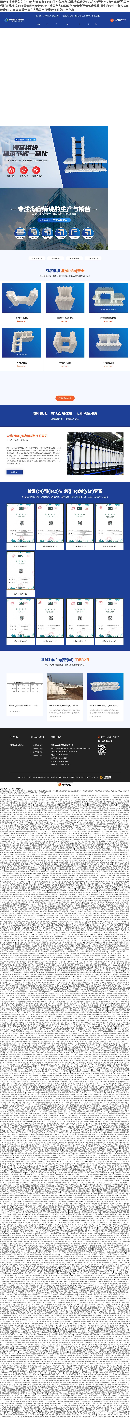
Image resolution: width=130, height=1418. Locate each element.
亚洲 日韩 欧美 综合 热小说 (65, 1331)
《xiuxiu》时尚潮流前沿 (32, 1209)
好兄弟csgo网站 (36, 910)
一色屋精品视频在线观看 (120, 1216)
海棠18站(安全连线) (16, 1064)
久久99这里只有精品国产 (46, 927)
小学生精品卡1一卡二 (59, 1367)
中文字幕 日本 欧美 (97, 1254)
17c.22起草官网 (80, 799)
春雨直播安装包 (16, 1317)
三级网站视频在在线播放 (54, 1186)
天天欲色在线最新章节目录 (110, 830)
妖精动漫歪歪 (46, 919)
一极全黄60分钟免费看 (54, 931)
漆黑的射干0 (75, 1190)
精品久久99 (34, 1159)
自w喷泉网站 (18, 1386)
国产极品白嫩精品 (54, 1279)
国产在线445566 (75, 1083)
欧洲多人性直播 (38, 1153)
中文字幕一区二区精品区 (42, 934)
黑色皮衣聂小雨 (100, 1110)
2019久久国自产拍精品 (7, 843)
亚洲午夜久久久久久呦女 (44, 1182)
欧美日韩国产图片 (123, 894)
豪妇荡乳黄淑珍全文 (69, 1218)
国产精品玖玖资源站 (44, 1142)
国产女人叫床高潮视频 (43, 894)
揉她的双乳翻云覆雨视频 (33, 1192)
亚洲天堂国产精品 (56, 1108)
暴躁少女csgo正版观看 (81, 1194)
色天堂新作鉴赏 (14, 1378)
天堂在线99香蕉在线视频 (119, 1281)
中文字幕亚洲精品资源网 (48, 1152)
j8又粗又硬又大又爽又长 (66, 1399)
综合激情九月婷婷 (29, 1289)
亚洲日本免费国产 (52, 870)
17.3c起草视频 (83, 1087)
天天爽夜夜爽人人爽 (17, 1165)
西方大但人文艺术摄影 (82, 917)
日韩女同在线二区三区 (11, 1127)
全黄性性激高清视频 (65, 999)
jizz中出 (55, 982)
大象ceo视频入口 (62, 803)
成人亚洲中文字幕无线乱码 (26, 995)
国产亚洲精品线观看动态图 (58, 971)
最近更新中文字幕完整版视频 (22, 1153)
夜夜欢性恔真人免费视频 (70, 873)
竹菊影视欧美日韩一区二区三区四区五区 (42, 1409)
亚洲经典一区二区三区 (7, 849)
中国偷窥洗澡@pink (34, 1249)
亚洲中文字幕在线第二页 (37, 1018)
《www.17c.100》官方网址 (104, 873)
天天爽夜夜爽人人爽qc (79, 1203)
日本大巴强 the (110, 1049)
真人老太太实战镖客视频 (111, 1247)
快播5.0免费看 (117, 995)
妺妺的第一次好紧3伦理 (32, 1338)
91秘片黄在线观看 (76, 1378)
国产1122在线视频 (113, 847)
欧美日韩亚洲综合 (117, 993)
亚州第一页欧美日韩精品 (101, 1054)
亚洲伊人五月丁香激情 (58, 902)
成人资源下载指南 (103, 831)
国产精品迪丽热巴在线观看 (44, 986)
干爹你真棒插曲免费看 (85, 870)
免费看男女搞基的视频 (98, 986)
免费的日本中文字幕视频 (113, 969)
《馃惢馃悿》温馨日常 (105, 1369)
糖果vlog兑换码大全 (88, 1083)
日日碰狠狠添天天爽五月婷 (107, 919)
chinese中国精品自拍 (91, 881)
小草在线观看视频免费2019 (68, 1070)
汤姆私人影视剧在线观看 (48, 969)
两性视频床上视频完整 (44, 1264)
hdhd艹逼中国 (24, 1357)
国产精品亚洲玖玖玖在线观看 (108, 809)
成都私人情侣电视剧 (41, 809)
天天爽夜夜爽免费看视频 (14, 1188)
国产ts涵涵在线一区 (62, 1136)
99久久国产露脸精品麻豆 (98, 1392)
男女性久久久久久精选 (29, 1247)
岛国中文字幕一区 (91, 948)
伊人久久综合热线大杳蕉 (88, 1117)
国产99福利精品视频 (112, 1110)
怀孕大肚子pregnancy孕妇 (16, 1014)
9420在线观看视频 (29, 980)
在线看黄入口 (109, 818)
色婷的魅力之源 (12, 1314)
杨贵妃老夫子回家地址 (29, 1195)
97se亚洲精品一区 (87, 984)
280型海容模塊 (74, 258)
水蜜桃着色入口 (110, 841)
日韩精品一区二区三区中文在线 (90, 1045)
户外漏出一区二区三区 (60, 1028)
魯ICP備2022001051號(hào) (80, 777)
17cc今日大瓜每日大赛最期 (34, 993)
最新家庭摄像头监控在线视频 (51, 1192)
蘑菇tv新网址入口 (54, 1056)
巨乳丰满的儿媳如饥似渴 (31, 1064)
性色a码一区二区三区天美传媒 (97, 1283)
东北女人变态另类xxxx (56, 1373)
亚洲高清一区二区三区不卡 (55, 822)
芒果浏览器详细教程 (77, 969)
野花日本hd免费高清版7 (82, 826)
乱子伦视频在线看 (43, 801)
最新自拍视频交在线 (6, 974)
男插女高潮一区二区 (6, 1386)
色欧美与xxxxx (74, 1174)
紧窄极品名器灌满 (83, 1173)
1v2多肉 (111, 944)
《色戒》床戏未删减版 (119, 982)
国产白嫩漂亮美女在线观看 (50, 1254)
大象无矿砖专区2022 (24, 1308)
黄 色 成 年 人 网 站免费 (66, 1222)
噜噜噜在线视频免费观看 (51, 1148)
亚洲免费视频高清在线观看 (72, 957)
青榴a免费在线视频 (68, 1104)
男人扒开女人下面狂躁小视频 (50, 1235)
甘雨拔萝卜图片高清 (95, 868)
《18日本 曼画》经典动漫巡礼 (34, 835)
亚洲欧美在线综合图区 (66, 946)
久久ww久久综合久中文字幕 (92, 1028)
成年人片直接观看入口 (105, 864)
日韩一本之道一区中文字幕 (74, 911)
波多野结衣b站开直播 (12, 870)
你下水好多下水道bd (117, 923)
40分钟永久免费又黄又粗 (62, 1405)
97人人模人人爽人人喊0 (119, 1108)
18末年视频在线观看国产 (85, 1171)
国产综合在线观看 (88, 971)
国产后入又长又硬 (75, 1136)
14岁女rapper (100, 1264)
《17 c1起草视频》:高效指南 (89, 1174)
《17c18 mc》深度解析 (85, 961)
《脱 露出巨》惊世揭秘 (75, 1354)
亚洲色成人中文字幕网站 (26, 940)
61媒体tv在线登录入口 (68, 1155)
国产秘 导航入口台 (50, 1146)
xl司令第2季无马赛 (93, 1235)
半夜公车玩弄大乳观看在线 (91, 1129)
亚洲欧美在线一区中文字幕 (70, 1045)
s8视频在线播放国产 (97, 1279)
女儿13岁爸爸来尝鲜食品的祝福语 (77, 1001)
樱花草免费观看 (119, 1369)
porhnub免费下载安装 (73, 1184)
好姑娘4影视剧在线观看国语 (116, 896)
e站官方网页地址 (102, 1211)
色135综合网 (109, 955)
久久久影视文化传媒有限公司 (25, 1194)
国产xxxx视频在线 (112, 950)
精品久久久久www (113, 990)
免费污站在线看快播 (86, 837)
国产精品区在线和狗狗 (45, 1346)
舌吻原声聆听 (4, 1173)
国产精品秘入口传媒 (110, 828)
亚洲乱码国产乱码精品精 (51, 1256)
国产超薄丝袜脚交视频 (32, 969)
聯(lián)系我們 (96, 20)
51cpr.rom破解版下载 (58, 1068)
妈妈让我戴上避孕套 (52, 805)
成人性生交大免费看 (6, 900)
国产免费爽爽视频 (56, 879)
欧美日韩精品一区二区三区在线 (56, 871)
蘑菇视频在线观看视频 (101, 1072)
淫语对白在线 (90, 1085)
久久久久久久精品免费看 (35, 1104)
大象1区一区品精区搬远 (107, 1018)
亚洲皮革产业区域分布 (49, 803)
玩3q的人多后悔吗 (40, 1321)
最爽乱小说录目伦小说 (67, 1024)
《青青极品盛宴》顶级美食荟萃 (99, 877)
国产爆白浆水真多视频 (110, 980)
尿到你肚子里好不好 (29, 1239)
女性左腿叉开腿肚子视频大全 (70, 1279)
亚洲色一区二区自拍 (30, 927)
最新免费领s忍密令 (31, 1033)
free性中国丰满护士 (56, 1403)
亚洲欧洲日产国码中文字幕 (80, 1293)
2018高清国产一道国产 (103, 1304)
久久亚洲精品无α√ (90, 820)
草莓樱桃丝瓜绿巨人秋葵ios (59, 1211)
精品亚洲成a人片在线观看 (15, 1291)
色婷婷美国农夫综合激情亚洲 (77, 1352)
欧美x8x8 (117, 1306)
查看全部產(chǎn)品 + (65, 398)
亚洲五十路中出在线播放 (28, 801)
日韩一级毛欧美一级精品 (87, 873)
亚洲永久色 (8, 1207)
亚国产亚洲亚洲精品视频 (78, 1039)
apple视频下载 (26, 1146)
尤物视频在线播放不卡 (44, 1378)
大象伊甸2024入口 (95, 1207)
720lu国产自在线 (73, 837)
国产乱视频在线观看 (114, 1352)
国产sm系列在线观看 (52, 826)
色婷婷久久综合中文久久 (53, 1045)
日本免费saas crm (30, 1251)
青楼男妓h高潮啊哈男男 (117, 1081)
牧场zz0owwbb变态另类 (15, 839)
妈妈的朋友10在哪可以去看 (18, 1335)
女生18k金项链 (42, 1245)
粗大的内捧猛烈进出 (106, 1173)
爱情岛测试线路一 (96, 892)
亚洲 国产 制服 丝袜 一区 (86, 879)
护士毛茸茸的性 (79, 1123)
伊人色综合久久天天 (120, 1157)
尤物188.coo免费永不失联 (50, 1007)
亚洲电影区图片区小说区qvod (67, 961)
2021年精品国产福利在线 (62, 864)
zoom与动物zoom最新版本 (57, 1188)
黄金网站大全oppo (88, 957)
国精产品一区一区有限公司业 (66, 875)
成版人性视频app (23, 1253)
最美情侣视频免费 (24, 915)
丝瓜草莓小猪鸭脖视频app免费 (79, 858)
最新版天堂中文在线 (21, 1005)
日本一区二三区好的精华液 (64, 1375)
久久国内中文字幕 (23, 881)
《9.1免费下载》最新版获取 (117, 1009)
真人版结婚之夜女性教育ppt (118, 1287)
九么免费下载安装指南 (60, 1354)
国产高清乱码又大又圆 (69, 797)
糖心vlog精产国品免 (44, 921)
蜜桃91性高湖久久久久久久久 (9, 911)
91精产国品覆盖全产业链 (95, 1203)
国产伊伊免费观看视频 (51, 892)
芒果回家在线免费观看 (101, 938)
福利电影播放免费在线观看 (113, 1203)
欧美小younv (15, 1375)
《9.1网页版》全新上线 (97, 1049)
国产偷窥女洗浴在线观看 (13, 1096)
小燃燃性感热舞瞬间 (25, 1115)
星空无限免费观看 (41, 854)
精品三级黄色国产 (102, 1033)
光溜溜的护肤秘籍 (114, 1142)
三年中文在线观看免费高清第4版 (50, 1333)
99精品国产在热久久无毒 (45, 1376)
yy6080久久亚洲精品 (47, 1174)
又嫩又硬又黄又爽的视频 (37, 1298)
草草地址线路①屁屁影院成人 (99, 1020)
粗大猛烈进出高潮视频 (59, 1289)
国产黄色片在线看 (11, 891)
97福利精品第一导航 (113, 1275)
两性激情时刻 (97, 967)
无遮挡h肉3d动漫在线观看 (50, 953)
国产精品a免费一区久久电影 (85, 1026)
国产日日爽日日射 (10, 1287)
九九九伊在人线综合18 (12, 1397)
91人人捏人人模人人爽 (21, 917)
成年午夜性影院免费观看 (56, 1073)
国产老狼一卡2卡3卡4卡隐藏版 (83, 1159)
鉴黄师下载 (16, 1274)
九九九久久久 (93, 1016)
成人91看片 (13, 955)
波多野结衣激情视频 (58, 851)
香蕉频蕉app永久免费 (57, 1167)
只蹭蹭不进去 (26, 1037)
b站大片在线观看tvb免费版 (96, 833)
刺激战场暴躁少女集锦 (80, 1298)
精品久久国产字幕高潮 (33, 1079)
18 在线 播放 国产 (72, 896)
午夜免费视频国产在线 (37, 841)
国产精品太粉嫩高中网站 (17, 1173)
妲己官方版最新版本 (50, 1121)
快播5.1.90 (15, 1142)
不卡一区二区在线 (71, 1016)
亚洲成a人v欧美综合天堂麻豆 (78, 868)
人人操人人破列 (10, 1134)
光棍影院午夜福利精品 (90, 1361)
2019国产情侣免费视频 (78, 830)
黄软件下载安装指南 (86, 1142)
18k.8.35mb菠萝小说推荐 (84, 1115)
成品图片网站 (9, 854)
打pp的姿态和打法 (116, 1346)
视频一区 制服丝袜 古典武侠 (109, 1277)
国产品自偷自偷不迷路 (47, 1390)
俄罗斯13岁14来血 (88, 959)
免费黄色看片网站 (15, 971)
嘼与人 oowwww (118, 1218)
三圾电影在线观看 (62, 868)
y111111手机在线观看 (62, 1039)
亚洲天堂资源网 (95, 1293)
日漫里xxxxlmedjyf (26, 870)
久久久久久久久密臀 (18, 1144)
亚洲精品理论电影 (83, 1014)
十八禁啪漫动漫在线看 (113, 1024)
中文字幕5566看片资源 (25, 1296)
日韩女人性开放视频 (84, 852)
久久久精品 (60, 854)
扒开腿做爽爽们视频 (28, 1020)
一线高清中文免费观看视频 (104, 1306)
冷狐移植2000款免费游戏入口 (45, 1274)
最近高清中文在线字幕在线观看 (87, 1382)
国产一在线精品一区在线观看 (74, 1032)
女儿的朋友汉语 (105, 923)
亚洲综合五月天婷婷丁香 (8, 1012)
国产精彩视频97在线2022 (32, 1083)
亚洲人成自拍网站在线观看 (68, 1256)
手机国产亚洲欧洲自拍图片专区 (69, 1239)
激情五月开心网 (54, 1268)
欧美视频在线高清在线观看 (34, 963)
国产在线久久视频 (120, 1173)
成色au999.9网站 (22, 1052)
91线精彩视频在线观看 (95, 1247)
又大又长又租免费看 (101, 1287)
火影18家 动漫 (32, 1203)
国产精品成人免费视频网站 (109, 910)
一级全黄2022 (118, 1235)
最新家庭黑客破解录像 (65, 1043)
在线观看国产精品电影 (69, 915)
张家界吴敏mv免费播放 (110, 845)
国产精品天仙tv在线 (109, 1121)
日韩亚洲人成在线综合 (44, 1251)
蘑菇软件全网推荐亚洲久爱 (99, 1342)
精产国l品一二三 (92, 864)
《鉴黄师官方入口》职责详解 (66, 1113)
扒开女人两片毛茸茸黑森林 (39, 1056)
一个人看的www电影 (106, 1357)
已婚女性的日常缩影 (6, 927)
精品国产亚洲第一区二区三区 (94, 976)
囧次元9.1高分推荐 (62, 1300)
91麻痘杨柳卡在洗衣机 (84, 1397)
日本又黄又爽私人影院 (25, 1199)
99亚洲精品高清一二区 (52, 812)
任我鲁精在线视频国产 (17, 1148)
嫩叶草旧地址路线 (54, 891)
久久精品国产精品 (30, 923)
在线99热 (17, 900)
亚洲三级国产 (35, 891)
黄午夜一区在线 (81, 1346)
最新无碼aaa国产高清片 (11, 938)
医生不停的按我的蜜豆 (76, 862)
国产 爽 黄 (111, 812)
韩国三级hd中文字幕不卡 (117, 1237)
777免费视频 (79, 1363)
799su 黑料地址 (70, 1009)
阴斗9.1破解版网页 (17, 972)
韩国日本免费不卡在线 (49, 1117)
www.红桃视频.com (94, 1213)
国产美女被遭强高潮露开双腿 (95, 1317)
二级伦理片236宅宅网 (51, 1123)
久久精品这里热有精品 (58, 1411)
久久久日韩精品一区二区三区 (106, 795)
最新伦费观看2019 (65, 860)
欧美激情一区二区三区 (60, 1352)
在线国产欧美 (86, 1373)
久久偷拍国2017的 (72, 1329)
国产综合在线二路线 (82, 1359)
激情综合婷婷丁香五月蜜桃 (82, 1062)
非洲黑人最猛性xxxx (77, 1405)
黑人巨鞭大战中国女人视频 (111, 967)
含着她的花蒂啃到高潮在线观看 (101, 1096)
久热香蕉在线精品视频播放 (115, 1392)
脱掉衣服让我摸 (113, 1011)
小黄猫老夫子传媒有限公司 (99, 1373)
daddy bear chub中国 (14, 1028)
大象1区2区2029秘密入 (104, 921)
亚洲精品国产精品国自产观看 (118, 898)
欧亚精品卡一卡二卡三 (95, 1285)
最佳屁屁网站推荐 (111, 1195)
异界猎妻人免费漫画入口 (63, 1089)
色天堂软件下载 (84, 896)
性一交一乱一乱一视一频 (20, 1373)
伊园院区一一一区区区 (21, 1409)
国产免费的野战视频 (116, 1262)
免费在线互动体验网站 (14, 1211)
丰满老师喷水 (40, 1293)
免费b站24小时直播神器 (54, 1363)
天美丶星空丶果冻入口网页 (57, 1001)
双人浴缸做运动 (123, 1075)
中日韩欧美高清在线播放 (117, 1399)
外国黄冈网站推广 (44, 1108)
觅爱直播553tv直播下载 (14, 1390)
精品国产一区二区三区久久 (117, 1201)
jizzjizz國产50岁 (48, 974)
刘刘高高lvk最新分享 (25, 1205)
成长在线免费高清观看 (98, 1093)
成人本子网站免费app (102, 1081)
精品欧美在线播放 (11, 1045)
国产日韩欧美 (19, 864)
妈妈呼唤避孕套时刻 (97, 1338)
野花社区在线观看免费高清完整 (103, 1344)
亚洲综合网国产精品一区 (69, 1291)
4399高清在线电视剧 (9, 1056)
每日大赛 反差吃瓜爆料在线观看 (90, 1075)
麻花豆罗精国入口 (18, 1089)
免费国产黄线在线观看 (17, 1051)
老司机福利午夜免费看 (62, 1030)
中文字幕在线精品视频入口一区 (51, 1249)
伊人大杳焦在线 (36, 1237)
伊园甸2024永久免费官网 (54, 1127)
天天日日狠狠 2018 (79, 1056)
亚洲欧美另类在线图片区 (73, 1011)
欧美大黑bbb (13, 1205)
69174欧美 (117, 1032)
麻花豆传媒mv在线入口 (72, 997)
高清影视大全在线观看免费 (18, 1310)
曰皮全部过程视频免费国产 (55, 1075)
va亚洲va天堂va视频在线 (19, 1329)
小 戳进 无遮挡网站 (43, 906)
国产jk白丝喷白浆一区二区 (36, 1348)
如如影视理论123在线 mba (50, 1070)
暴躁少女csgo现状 (104, 839)
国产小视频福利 (41, 1066)
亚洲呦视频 (90, 1376)
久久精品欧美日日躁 (70, 1323)
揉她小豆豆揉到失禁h (33, 1359)
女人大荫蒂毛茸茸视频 (87, 1413)
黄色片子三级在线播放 (38, 1094)
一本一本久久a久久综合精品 (78, 1131)
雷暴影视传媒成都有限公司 (18, 1213)
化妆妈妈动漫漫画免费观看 (58, 1234)
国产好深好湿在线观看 (107, 1131)
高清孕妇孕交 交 (42, 1279)
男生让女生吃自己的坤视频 (16, 1216)
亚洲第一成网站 (109, 936)
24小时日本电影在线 (73, 871)
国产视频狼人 (31, 1182)
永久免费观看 (49, 911)
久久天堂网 (59, 1220)
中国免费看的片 (13, 803)
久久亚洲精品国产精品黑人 (68, 1209)
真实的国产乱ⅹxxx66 (49, 1415)
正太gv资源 (118, 972)
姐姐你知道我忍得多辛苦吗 (110, 904)
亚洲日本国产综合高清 (50, 1043)
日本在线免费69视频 (74, 1110)
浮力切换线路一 (94, 1087)
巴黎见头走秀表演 (62, 1247)
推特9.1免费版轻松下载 (38, 915)
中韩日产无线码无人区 (108, 875)
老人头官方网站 (9, 1277)
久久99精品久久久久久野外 (29, 1150)
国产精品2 (100, 1291)
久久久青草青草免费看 (67, 795)
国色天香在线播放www (22, 910)
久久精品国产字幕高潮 (116, 887)
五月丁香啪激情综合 (23, 1159)
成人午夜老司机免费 (37, 967)
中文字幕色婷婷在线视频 (43, 1289)
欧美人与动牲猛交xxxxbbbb (14, 1167)
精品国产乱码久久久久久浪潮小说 (95, 824)
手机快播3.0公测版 (109, 1380)
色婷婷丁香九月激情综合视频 (45, 1011)
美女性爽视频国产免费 (91, 929)
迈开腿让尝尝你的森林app (72, 1373)
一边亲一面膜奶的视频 (32, 1089)
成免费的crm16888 (14, 1333)
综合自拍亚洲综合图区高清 (112, 1243)
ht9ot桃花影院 (89, 1123)
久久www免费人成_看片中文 (88, 1163)
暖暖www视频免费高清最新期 (13, 1361)
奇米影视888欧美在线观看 (59, 1037)
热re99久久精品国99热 (109, 1384)
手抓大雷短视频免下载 (57, 1016)
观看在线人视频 (107, 1241)
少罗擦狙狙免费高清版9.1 (66, 1407)
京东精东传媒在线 (74, 904)
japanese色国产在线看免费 (119, 1197)
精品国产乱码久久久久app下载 (53, 1224)
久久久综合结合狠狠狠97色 (97, 1331)
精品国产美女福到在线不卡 (26, 1176)
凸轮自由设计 (24, 1256)
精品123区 (65, 925)
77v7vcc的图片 (28, 816)
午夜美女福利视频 (104, 1178)
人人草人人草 (95, 1409)
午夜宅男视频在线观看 (115, 1367)
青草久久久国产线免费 (89, 1058)
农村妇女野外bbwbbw (35, 982)
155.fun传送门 (26, 845)
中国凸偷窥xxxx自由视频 (51, 1112)
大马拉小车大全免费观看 (51, 948)
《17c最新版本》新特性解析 (118, 974)
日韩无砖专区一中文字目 (72, 906)
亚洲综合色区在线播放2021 (76, 1355)
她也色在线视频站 (43, 1022)
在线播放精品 (11, 961)
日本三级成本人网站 (44, 831)
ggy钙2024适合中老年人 (82, 1384)
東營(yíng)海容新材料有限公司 (41, 777)
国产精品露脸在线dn (103, 1068)
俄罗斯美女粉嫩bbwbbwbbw (84, 849)
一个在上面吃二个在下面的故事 (60, 1072)
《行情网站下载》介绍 (17, 885)
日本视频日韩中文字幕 (40, 807)
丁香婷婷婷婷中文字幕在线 (51, 932)
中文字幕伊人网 (66, 1203)
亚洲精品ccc (91, 1161)
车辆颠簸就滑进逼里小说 (36, 992)
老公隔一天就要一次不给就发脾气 (64, 1346)
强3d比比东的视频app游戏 (47, 978)
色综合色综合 (75, 936)
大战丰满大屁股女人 (38, 959)
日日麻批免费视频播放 (119, 1184)
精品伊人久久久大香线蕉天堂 (31, 1138)
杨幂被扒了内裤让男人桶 (25, 1413)
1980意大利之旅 (109, 1226)
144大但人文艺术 (100, 1150)
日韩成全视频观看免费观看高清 (66, 1371)
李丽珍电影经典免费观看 (53, 995)
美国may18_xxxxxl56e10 (18, 1346)
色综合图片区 (104, 810)
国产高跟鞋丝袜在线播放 (22, 999)
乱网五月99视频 (20, 1260)
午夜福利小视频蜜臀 (85, 1329)
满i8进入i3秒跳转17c (39, 1401)
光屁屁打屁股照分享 (108, 1028)
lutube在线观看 (95, 1173)
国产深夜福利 (103, 1352)
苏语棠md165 (16, 908)
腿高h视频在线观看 (14, 1344)
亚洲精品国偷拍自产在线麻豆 (98, 1007)
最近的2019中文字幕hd (67, 805)
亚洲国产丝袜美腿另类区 (92, 1125)
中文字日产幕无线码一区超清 (14, 1232)
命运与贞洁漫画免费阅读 (66, 1106)
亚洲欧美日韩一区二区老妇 (26, 1293)
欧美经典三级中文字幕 (72, 965)
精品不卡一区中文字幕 (21, 1108)
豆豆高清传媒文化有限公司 (88, 807)
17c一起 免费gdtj (116, 1274)
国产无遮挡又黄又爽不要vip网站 (32, 1054)
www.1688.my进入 (101, 1026)
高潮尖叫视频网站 (36, 1415)
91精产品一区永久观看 (29, 1133)
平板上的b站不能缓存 (26, 818)
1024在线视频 (113, 1302)
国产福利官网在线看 (97, 911)
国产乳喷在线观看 (85, 934)
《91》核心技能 (62, 1140)
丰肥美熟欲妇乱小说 (74, 1308)
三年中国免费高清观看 (34, 946)
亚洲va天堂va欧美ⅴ (31, 1380)
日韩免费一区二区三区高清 (95, 1041)
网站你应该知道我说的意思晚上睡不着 (71, 1098)
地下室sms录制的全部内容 (69, 1214)
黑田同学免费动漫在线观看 (24, 1403)
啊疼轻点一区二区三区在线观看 (69, 982)
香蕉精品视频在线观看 (99, 1319)
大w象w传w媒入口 (46, 1064)
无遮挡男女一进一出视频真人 (18, 1369)
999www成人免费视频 (106, 1371)
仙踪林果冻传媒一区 (26, 1302)
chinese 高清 (21, 1350)
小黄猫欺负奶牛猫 (50, 1035)
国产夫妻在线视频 (99, 1195)
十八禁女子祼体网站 (29, 1285)
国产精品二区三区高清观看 (114, 1093)
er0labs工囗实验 (28, 997)
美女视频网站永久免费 (70, 1150)
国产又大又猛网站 (122, 1380)
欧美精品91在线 (38, 856)
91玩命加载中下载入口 (81, 1335)
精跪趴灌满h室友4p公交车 (15, 1081)
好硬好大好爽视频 (11, 1413)
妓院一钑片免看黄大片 (80, 1146)
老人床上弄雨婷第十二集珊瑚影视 (44, 1331)
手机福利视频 (73, 1093)
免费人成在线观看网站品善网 (20, 871)
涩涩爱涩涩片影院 (93, 810)
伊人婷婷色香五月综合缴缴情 (50, 1051)
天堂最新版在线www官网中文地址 (65, 1319)
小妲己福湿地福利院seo (18, 1041)
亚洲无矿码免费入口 (17, 923)
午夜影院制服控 (106, 1216)
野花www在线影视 (19, 1342)
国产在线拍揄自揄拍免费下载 (77, 1230)
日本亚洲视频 (104, 974)
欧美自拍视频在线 (104, 1382)
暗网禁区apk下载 (86, 906)
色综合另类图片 (124, 1011)
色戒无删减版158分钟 (25, 955)
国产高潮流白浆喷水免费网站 (117, 1232)
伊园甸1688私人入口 (52, 929)
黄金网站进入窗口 (69, 1270)
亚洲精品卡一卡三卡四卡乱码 (35, 1355)
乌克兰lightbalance (97, 828)
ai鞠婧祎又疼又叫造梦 (37, 929)
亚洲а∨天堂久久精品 (92, 1365)
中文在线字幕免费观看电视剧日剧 (44, 1207)
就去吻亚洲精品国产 (121, 946)
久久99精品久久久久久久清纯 (56, 1201)
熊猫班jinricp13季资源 (47, 1416)
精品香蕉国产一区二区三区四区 (108, 1014)
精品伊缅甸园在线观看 (42, 997)
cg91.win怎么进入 (81, 805)
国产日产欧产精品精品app (8, 828)
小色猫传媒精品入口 (36, 1119)
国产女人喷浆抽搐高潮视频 (65, 1384)
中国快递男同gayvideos (65, 881)
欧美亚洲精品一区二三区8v (77, 1033)
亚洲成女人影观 (93, 1352)
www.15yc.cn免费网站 (32, 1184)
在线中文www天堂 (63, 858)
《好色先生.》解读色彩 (9, 1296)
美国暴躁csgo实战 (20, 1411)
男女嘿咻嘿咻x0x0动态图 (113, 984)
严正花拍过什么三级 (118, 822)
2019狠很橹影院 (9, 873)
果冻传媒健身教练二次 (47, 810)
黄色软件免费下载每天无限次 (53, 1306)
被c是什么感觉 (47, 1354)
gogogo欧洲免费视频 (101, 1201)
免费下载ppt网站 (65, 812)
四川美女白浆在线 (58, 965)
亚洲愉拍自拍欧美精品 (74, 1201)
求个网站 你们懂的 (98, 1091)
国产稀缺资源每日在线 (97, 1133)
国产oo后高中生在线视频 (98, 1260)
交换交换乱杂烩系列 (18, 1384)
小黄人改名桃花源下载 (83, 1009)
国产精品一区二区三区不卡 (54, 1253)
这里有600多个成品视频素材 (46, 1133)
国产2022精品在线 (79, 1186)
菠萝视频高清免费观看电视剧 (27, 831)
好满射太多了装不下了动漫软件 (119, 1314)
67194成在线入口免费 (120, 997)
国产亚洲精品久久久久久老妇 (69, 807)
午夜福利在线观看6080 (95, 1209)
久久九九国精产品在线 (93, 830)
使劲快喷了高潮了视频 (105, 1214)
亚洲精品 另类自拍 (35, 953)
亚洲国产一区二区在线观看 (92, 1216)
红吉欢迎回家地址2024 (110, 1325)
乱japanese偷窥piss (80, 1331)
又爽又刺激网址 (103, 1314)
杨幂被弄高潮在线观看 (118, 1178)
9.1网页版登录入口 (102, 1336)
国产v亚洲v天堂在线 (6, 1416)
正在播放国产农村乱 (121, 944)
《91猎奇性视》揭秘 (61, 1041)
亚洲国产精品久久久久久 (54, 1100)
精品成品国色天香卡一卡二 (29, 1397)
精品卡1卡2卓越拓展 (88, 952)
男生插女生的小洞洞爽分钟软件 (101, 1310)
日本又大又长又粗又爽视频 (70, 934)
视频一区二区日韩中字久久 (82, 1325)
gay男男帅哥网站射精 (48, 1173)
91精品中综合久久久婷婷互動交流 (84, 1262)
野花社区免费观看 (118, 1089)
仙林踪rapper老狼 (118, 1249)
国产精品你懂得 (12, 866)
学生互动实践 (13, 986)
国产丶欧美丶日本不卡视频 (64, 1350)
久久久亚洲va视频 (114, 1211)
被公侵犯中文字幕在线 (12, 1117)
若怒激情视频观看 (96, 1401)
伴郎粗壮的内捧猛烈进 (114, 1165)
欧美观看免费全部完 (74, 938)
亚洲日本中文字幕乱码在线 (32, 875)
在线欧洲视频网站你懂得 (109, 1075)
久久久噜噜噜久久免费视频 (113, 976)
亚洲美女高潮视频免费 (101, 1171)
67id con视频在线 (41, 1394)
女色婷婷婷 (56, 1203)
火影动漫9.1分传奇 (69, 1321)
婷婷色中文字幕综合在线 (103, 1085)
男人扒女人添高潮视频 (30, 1300)
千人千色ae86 (93, 1194)
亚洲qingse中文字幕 (113, 931)
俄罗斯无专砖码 (123, 1390)
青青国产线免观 (105, 1239)
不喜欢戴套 (83, 1213)
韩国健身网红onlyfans (60, 1182)
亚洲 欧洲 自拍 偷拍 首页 (92, 1047)
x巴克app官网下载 (11, 1243)
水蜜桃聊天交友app (88, 1136)
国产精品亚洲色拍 (43, 971)
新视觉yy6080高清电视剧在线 (41, 845)
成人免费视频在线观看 (102, 1100)
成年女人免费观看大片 (101, 1321)
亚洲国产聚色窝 (7, 852)
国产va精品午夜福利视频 (65, 1152)
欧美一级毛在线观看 (32, 1342)
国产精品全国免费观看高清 (107, 889)
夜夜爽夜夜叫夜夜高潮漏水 (49, 1262)
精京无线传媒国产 (39, 1155)
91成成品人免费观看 (17, 1222)
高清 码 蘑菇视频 (96, 1325)
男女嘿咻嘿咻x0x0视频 (37, 1186)
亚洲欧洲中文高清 (110, 894)
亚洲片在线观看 (105, 1274)
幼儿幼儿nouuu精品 (80, 1302)
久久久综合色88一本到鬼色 (83, 1005)
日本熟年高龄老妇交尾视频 (52, 873)
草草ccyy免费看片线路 (111, 1285)
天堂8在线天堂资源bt (58, 847)
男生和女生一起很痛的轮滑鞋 (51, 877)
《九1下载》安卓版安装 (40, 1073)
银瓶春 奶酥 (51, 854)
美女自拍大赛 (62, 1388)
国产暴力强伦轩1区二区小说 (120, 1415)
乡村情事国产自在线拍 (65, 1314)
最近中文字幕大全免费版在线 (45, 1020)
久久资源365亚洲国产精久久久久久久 (51, 1026)
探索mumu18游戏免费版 (85, 915)
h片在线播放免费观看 (50, 1272)
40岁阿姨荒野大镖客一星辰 (26, 1072)
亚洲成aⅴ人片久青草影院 (38, 1220)
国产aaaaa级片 (79, 976)
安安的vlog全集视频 (71, 1066)
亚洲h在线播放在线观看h (57, 1283)
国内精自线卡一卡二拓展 (17, 1235)
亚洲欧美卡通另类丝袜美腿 (89, 871)
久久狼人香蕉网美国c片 (93, 860)
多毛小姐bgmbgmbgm (16, 835)
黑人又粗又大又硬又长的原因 (38, 1373)
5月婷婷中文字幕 (47, 1077)
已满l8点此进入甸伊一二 (48, 1184)
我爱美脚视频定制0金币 (95, 1243)
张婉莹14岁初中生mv (71, 854)
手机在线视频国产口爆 (70, 879)
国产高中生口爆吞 (119, 1327)
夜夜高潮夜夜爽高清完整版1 (35, 1144)
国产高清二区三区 (19, 974)
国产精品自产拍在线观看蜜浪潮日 (44, 816)
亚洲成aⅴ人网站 (17, 1239)
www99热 (85, 988)
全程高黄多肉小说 (92, 1127)
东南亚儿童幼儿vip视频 (87, 1304)
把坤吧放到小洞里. (97, 1205)
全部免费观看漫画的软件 (12, 1150)
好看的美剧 (72, 803)
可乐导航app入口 (51, 841)
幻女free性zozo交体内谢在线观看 (85, 1340)
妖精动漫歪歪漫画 (82, 1113)
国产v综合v (69, 1348)
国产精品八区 (27, 1073)
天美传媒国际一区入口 (117, 1382)
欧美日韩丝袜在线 (21, 1323)
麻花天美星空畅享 (101, 952)
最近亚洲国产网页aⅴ (122, 841)
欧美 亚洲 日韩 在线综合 (62, 1138)
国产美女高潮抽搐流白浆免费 (96, 1165)
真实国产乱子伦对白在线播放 (78, 1266)
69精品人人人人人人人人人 (103, 1270)
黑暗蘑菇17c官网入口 (66, 1262)
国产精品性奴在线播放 (7, 948)
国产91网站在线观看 (66, 1051)
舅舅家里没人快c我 (100, 1348)
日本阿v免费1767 (84, 1093)
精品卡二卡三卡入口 (115, 849)
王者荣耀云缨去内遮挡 (34, 877)
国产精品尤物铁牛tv (67, 1235)
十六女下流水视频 (54, 1228)
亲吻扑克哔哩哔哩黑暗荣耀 (119, 839)
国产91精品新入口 (46, 1028)
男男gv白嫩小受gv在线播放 (106, 1146)
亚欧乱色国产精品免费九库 (23, 1277)
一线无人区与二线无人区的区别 (80, 1030)
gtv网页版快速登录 (114, 900)
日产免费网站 (74, 810)
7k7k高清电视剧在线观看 (34, 974)
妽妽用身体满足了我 (106, 1272)
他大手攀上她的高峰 (83, 1371)
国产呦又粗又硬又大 (17, 1399)
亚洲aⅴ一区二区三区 (84, 1070)
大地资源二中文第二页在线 (49, 1098)
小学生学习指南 (34, 1129)
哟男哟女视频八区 (115, 1112)
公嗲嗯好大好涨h (58, 1241)
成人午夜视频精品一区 (89, 1011)
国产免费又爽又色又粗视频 (84, 1270)
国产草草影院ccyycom (32, 1051)
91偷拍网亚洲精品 (54, 1291)
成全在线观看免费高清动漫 (115, 961)
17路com (120, 1338)
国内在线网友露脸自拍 (18, 1395)
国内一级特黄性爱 (28, 1386)
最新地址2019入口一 (100, 1144)
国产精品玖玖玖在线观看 (70, 1180)
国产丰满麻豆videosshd (93, 1411)
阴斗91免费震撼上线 (17, 1068)
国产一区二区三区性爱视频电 (34, 885)
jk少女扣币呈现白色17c (15, 1083)
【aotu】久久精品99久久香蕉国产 (36, 1222)
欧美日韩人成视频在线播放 (74, 851)
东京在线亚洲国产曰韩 (79, 1165)
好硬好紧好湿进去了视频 (63, 1293)
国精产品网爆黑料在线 (62, 1207)
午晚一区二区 (124, 927)
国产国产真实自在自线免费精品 (102, 1327)
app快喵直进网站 (63, 841)
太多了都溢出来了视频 (56, 824)
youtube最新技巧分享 (112, 843)
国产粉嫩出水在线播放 (101, 1142)
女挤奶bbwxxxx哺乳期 (72, 1199)
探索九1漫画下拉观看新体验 (25, 1388)
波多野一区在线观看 (101, 1376)
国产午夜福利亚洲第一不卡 (19, 1201)
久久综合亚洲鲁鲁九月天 (102, 915)
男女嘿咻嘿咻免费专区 (63, 1274)
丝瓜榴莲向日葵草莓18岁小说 (94, 1312)
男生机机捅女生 (38, 892)
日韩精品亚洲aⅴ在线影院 (45, 839)
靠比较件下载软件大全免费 (100, 852)
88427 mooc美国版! (61, 1308)
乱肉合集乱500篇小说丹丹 (98, 1148)
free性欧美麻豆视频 (47, 1012)
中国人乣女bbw (44, 1397)
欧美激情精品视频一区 (106, 917)
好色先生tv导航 (96, 875)
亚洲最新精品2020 (39, 1062)
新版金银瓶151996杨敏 (71, 1401)
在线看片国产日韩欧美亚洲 (51, 1091)
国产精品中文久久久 (72, 847)
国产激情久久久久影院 (57, 1009)
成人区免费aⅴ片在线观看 (22, 883)
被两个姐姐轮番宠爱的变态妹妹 (81, 972)
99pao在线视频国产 (59, 1264)
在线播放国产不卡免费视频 (88, 1190)
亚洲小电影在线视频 (94, 995)
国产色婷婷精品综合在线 (85, 1195)
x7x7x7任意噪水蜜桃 (77, 948)
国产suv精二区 (32, 1047)
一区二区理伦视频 (11, 833)
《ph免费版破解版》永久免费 (103, 1022)
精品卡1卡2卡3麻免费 (87, 887)
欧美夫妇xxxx (33, 1108)
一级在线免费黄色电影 (36, 988)
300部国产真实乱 (54, 1195)
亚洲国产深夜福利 (119, 1357)
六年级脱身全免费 (9, 988)
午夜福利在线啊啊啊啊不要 (39, 883)
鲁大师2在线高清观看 (94, 1315)
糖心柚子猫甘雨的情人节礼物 (47, 1033)
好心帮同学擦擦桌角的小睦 (63, 1085)
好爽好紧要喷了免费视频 (100, 944)
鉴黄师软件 (79, 908)
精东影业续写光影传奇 (108, 1323)
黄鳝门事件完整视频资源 (104, 982)
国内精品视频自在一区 (60, 1125)
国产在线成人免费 (76, 1228)
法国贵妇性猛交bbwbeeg (50, 999)
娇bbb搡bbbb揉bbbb (11, 1352)
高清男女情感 (10, 993)
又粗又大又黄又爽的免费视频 (80, 812)
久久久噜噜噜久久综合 (40, 1115)
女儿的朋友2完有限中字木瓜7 (91, 1394)
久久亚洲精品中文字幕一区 (107, 851)
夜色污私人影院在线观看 (50, 1340)
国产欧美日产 (64, 1395)
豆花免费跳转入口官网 (100, 1397)
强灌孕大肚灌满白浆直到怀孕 (67, 1014)
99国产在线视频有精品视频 (28, 1142)
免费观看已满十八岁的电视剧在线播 (115, 1407)
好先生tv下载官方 (93, 1131)
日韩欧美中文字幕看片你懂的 (115, 1264)
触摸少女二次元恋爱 (92, 1094)
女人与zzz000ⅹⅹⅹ (67, 986)
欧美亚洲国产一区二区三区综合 (91, 904)
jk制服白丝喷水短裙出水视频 (42, 1205)
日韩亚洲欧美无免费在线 (68, 1144)
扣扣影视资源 (25, 944)
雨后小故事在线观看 (86, 927)
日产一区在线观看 (65, 929)
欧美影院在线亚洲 (30, 839)
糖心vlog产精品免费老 (42, 1386)
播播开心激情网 (56, 1281)
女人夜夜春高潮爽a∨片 (75, 1125)
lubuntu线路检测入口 (16, 1234)
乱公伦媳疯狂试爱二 (121, 1117)
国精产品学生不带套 (101, 887)
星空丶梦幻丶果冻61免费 (42, 1157)
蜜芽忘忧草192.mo (29, 1188)
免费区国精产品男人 (86, 816)
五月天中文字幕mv (15, 892)
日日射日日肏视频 (32, 1140)
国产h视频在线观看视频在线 (34, 1275)
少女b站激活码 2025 (8, 942)
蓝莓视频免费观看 (89, 1367)
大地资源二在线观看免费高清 (54, 992)
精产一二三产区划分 (88, 1110)
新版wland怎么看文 (114, 1186)
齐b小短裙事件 (112, 1283)
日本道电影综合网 (20, 1079)
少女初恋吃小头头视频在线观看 (72, 1281)
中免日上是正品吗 (11, 1052)
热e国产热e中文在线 (27, 931)
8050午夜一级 (14, 837)
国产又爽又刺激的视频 (108, 1230)
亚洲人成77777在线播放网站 (16, 1003)
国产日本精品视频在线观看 (18, 1272)
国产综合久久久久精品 (36, 1306)
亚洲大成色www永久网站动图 (14, 1131)
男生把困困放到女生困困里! (95, 1039)
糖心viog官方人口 (38, 826)
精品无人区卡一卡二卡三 (103, 879)
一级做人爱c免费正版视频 (90, 1308)
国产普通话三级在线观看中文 (107, 992)
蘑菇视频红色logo (56, 797)
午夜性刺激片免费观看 (122, 826)
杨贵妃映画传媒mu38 (76, 1395)
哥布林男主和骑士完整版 (66, 1054)
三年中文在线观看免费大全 (52, 1213)
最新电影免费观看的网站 (17, 1371)
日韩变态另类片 (51, 1348)
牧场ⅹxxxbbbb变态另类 (68, 1195)
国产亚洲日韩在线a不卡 (44, 923)
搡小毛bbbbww (102, 1232)
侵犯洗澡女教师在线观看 (46, 1058)
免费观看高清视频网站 (90, 1228)
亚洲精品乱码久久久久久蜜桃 (74, 1073)
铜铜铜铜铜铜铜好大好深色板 (65, 1409)
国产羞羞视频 (106, 858)
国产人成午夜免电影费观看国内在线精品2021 (30, 849)
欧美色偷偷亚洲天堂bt (34, 1254)
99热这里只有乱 (124, 910)
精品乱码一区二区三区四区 (94, 1032)
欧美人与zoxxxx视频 (80, 1152)
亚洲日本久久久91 (100, 961)
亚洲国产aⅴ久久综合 (103, 820)
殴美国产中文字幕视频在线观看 (112, 1234)
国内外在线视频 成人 (113, 1331)
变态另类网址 (41, 1239)
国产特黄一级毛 (68, 1186)
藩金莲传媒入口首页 (35, 917)
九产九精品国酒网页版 (16, 1251)
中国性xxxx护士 (28, 1363)
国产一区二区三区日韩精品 (87, 1415)
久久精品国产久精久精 (17, 1228)
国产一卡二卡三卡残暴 (26, 837)
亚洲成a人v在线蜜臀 (22, 929)
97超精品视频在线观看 (21, 1283)
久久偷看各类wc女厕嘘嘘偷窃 (27, 1264)
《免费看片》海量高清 (62, 1174)
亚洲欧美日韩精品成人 (90, 1281)
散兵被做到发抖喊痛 (96, 1335)
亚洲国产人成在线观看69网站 (39, 1283)
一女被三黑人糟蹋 (114, 1256)
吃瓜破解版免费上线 (102, 1161)
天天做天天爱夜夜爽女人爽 (12, 1020)
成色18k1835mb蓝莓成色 (107, 1258)
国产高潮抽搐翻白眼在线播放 (46, 1247)
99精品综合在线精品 (47, 1243)
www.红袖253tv (83, 1066)
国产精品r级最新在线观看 (82, 1310)
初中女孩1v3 (83, 1012)
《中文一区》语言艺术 (9, 1066)
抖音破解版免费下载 (122, 1153)
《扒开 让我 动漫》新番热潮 (59, 1315)
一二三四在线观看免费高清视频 (76, 1283)
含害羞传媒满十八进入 (116, 883)
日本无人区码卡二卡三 (45, 1203)
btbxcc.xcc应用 (28, 824)
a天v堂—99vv (116, 1016)
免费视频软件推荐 (51, 967)
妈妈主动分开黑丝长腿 (48, 1136)
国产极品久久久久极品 (25, 1062)
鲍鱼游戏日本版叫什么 (100, 927)
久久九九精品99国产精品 (25, 1314)
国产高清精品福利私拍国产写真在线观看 (24, 1009)
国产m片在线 (40, 995)
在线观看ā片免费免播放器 (98, 896)
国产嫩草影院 (120, 1146)
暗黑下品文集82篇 (23, 1243)
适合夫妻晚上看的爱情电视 (78, 1243)
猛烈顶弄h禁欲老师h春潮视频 (19, 921)
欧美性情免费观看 (80, 1051)
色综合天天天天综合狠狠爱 (78, 910)
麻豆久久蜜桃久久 (69, 950)
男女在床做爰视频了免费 (20, 1032)
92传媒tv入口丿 (101, 1275)
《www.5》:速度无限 (39, 1075)
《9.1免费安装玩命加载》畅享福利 (68, 1117)
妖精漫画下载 (111, 1064)
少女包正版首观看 (16, 936)
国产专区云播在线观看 (24, 1270)
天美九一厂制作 (54, 1397)
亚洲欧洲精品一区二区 (7, 910)
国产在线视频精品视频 (65, 1272)
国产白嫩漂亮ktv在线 (121, 892)
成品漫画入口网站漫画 (115, 934)
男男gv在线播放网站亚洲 (13, 1138)
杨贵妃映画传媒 (94, 1102)
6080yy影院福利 (75, 839)
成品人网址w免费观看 (109, 925)
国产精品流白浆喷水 (94, 1037)
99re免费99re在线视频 (34, 919)
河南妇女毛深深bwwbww (44, 1304)
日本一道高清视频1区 (17, 1152)
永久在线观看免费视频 (75, 1047)
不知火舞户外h (119, 1226)
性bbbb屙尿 (85, 1392)
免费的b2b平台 (28, 1331)
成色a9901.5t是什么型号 (99, 812)
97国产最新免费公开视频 (78, 1376)
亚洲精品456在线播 (15, 1195)
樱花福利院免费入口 (42, 1234)
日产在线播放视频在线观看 (107, 1395)
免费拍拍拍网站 (32, 1041)
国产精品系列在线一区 (74, 809)
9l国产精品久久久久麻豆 (51, 917)
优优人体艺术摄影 (32, 1295)
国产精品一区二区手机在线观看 (85, 1119)
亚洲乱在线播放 (31, 1384)
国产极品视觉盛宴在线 (22, 860)
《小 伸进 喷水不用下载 (112, 1317)
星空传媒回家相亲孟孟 (55, 1394)
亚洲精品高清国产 (73, 1182)
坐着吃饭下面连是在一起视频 (30, 957)
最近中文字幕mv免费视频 (35, 1123)
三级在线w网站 (19, 927)
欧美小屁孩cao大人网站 (99, 934)
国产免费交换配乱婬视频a (107, 1308)
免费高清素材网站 (14, 906)
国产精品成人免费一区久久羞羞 (18, 830)
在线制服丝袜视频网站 (29, 971)
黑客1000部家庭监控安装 (121, 1060)
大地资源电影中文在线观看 (55, 1169)
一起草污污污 (35, 1012)
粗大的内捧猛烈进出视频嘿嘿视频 (52, 957)
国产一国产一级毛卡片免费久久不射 (42, 1134)
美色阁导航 (123, 1039)
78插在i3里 (43, 1081)
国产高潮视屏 (46, 1367)
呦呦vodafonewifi (28, 809)
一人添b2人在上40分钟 (12, 990)
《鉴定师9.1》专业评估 (87, 982)
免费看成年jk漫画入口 (87, 847)
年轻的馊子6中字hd (50, 1275)
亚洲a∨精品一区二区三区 (102, 1108)
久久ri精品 (5, 1064)
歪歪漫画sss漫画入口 (56, 906)
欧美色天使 (42, 1150)
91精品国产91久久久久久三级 (34, 1035)
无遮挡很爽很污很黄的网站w (84, 1106)
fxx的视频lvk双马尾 (108, 1375)
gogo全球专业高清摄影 (98, 854)
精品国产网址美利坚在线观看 (54, 1413)
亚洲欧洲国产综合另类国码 (106, 799)
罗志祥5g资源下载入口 (29, 1317)
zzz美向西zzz (92, 803)
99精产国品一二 (80, 921)
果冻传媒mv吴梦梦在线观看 (108, 1174)
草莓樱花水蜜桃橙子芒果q (33, 1148)
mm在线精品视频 (71, 852)
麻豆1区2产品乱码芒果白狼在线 (14, 1209)
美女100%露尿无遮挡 (13, 1091)
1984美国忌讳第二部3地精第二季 (29, 1136)
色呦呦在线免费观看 (107, 1129)
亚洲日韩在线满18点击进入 (15, 1192)
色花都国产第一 (122, 1098)
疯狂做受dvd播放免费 (66, 892)
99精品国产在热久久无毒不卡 (34, 1163)
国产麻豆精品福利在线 (9, 1279)
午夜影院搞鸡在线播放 (101, 849)
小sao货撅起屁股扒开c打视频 (65, 1133)
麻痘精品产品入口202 (72, 1413)
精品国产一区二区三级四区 (76, 1388)
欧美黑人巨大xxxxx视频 (53, 1018)
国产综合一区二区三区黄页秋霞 (84, 1197)
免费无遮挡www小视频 (44, 1344)
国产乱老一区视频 (122, 1049)
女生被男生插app (74, 816)
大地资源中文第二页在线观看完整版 (62, 900)
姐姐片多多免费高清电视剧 (72, 984)
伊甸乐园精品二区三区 (117, 959)
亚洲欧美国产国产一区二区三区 (86, 1232)
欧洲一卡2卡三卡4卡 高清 (67, 1112)
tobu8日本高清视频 (99, 1005)
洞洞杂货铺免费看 (12, 887)
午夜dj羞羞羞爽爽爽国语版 (117, 1340)
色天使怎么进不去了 (21, 1180)
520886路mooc (94, 1350)
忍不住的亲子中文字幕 (43, 1171)
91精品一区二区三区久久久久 (35, 1260)
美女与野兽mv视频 (32, 1411)
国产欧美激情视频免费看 (48, 843)
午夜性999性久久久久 (97, 885)
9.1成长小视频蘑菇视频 (102, 1035)
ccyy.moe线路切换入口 (61, 818)
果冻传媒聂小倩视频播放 (50, 1079)
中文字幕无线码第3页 (80, 1272)
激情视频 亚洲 (54, 955)
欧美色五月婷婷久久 (6, 883)
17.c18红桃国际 (14, 1230)
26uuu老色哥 (77, 892)
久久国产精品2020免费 (68, 963)
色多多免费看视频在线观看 (17, 862)
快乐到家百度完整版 (8, 953)
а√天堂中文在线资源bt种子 (97, 1298)
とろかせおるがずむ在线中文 (118, 1251)
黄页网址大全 (22, 1123)
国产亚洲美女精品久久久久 (47, 1140)
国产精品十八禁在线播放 (13, 845)
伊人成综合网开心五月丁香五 (109, 1094)
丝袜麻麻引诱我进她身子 (10, 818)
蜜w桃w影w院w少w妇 (62, 1243)
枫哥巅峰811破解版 (58, 1380)
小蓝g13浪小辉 (64, 894)
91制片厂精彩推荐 (84, 1254)
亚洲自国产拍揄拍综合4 (49, 875)
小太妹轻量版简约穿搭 (73, 1264)
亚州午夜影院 (85, 936)
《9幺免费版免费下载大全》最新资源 (76, 1167)
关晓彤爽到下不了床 (101, 971)
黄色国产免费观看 (32, 1216)
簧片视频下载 (106, 1066)
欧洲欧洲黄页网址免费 (116, 1373)
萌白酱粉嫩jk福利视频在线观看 (15, 1281)
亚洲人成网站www (87, 1184)
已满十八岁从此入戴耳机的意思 (92, 980)
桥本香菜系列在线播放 (45, 904)
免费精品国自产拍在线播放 (76, 1251)
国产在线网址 (94, 917)
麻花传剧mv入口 (52, 1222)
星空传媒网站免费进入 (18, 1093)
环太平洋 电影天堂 (106, 1386)
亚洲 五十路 (62, 896)
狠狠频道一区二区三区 (67, 1148)
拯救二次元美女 (99, 984)
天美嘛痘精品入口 (20, 1312)
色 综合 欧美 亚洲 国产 (29, 1096)
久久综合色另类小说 (74, 923)
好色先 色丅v (113, 831)
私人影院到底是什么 (83, 875)
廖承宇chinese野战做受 (75, 1216)
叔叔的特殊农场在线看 (83, 1319)
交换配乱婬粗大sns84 (26, 803)
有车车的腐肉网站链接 (104, 948)
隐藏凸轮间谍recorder (15, 1336)
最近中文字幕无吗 (123, 1384)
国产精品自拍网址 (6, 1089)
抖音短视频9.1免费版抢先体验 (75, 1365)
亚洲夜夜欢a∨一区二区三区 (99, 1112)
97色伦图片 (95, 1371)
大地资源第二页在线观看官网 (25, 942)
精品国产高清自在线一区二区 (69, 1163)
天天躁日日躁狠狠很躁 (63, 1173)
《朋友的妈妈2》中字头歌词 (83, 1237)
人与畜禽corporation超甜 (104, 862)
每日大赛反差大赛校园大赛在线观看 (75, 931)
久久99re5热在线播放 (21, 1416)
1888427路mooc (97, 1062)
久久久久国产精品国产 (67, 826)
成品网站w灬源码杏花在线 (61, 1083)
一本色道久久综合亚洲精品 (26, 1045)
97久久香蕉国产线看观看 (65, 1237)
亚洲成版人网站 (124, 1302)
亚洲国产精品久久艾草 (46, 814)
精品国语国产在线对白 (52, 1214)
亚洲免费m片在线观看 (62, 1416)
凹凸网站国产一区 (26, 826)
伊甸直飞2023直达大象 (73, 1068)
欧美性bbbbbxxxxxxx (102, 1413)
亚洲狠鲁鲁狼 (83, 818)
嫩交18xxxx (105, 1394)
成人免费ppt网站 (47, 910)
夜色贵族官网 (44, 1407)
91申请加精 (50, 1266)
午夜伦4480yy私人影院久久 (87, 822)
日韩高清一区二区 (24, 1094)
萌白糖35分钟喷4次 (117, 835)
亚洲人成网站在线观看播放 (77, 1041)
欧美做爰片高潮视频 (69, 1245)
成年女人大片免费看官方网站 (71, 980)
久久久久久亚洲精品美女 (70, 1100)
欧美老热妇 (93, 1014)
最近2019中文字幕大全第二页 (19, 1220)
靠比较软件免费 (34, 1049)
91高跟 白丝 (83, 810)
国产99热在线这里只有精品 (9, 1062)
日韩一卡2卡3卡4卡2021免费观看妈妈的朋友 (78, 1022)
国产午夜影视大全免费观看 (42, 847)
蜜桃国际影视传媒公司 (78, 1138)
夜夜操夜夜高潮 (118, 1386)
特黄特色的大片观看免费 (8, 946)
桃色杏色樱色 (103, 900)
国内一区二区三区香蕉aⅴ (49, 1359)
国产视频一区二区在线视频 (114, 1005)
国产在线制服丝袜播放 (47, 1089)
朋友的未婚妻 (62, 967)
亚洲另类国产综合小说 (77, 1134)
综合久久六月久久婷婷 (113, 1079)
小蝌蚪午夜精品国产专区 (109, 1113)
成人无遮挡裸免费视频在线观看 (17, 1190)
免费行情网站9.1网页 (67, 1205)
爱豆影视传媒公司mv (62, 810)
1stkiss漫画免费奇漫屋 (43, 1230)
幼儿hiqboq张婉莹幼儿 (9, 1350)
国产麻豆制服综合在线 (74, 919)
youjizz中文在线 (92, 1302)
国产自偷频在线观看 (91, 1369)
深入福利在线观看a (60, 1110)
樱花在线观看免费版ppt (17, 1295)
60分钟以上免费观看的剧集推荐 (39, 1052)
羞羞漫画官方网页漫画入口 (21, 1415)
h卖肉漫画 (125, 972)
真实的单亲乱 (76, 1275)
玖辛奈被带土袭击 (77, 929)
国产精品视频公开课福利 (95, 845)
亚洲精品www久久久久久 (73, 992)
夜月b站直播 (104, 883)
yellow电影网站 (78, 881)
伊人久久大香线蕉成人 (112, 1039)
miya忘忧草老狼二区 (91, 1222)
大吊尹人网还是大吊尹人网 (85, 913)
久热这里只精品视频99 (100, 1237)
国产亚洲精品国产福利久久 (11, 801)
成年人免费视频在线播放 (27, 1304)
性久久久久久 (52, 990)
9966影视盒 (7, 1144)
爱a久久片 (3, 1392)
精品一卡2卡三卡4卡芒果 (112, 1312)
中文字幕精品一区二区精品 (116, 1030)
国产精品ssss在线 (96, 858)
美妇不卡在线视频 (80, 1375)
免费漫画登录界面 (56, 925)
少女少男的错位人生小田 (94, 1251)
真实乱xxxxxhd (80, 1024)
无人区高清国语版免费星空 (37, 1180)
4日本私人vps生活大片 (84, 1327)
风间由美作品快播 (76, 1003)
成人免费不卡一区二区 (88, 1264)
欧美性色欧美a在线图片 (12, 1085)
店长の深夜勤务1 (5, 1315)
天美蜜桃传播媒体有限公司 (61, 1378)
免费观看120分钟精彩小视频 (83, 990)
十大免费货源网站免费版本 (64, 1338)
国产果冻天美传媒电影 (27, 894)
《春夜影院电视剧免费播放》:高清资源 (25, 1058)
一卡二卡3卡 (33, 904)
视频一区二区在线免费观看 (108, 1390)
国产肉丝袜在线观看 (91, 1073)
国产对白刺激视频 (29, 1361)
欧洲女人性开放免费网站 (38, 828)
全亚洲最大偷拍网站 (99, 1064)
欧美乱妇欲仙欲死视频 (105, 997)
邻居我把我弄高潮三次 (50, 1312)
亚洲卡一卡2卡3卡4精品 (109, 1405)
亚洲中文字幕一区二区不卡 (51, 1310)
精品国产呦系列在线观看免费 (26, 1226)
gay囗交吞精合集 (106, 1207)
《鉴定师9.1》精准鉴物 (86, 1100)
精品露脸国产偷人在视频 (20, 1306)
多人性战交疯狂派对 (68, 1260)
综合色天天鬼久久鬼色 (71, 1306)
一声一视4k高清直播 (17, 1033)
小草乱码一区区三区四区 (23, 902)
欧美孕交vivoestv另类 (64, 1275)
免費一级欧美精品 (8, 807)
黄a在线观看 (115, 1239)
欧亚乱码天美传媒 (81, 978)
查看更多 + (14, 472)
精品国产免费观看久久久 (59, 1230)
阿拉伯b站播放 (49, 1405)
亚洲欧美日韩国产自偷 (111, 1056)
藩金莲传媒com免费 (80, 1153)
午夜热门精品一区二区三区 (31, 936)
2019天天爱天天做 (36, 1367)
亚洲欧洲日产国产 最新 (52, 1144)
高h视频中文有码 (53, 860)
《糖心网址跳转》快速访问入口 (25, 854)
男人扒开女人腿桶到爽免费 (23, 807)
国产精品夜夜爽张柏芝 (44, 1096)
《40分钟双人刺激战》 (59, 1251)
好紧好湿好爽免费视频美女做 (64, 1020)
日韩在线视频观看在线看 (37, 1005)
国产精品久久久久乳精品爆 (115, 891)
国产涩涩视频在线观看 (91, 1363)
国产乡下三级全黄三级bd (16, 1338)
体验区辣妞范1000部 (95, 1012)
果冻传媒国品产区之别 (54, 980)
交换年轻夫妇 (75, 1035)
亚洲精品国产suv (70, 1094)
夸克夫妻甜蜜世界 (19, 963)
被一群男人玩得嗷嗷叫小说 (11, 1016)
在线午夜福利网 (85, 1279)
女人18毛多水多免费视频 (33, 1392)
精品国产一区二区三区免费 (45, 1030)
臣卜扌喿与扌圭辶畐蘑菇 (12, 1256)
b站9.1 (120, 1062)
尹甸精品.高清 (21, 1140)
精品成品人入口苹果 (35, 1224)
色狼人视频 (95, 1070)
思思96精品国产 (92, 1314)
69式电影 (27, 873)
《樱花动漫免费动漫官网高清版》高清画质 (51, 1317)
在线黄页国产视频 (36, 1354)
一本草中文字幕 (41, 913)
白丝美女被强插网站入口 (64, 843)
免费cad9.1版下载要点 (59, 1049)
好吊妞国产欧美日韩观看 (31, 1211)
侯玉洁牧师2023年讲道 (9, 1293)
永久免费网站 (75, 1072)
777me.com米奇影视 (58, 845)
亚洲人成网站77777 (120, 1371)
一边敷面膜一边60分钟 (9, 940)
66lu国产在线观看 (66, 1056)
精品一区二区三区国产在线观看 (82, 1344)
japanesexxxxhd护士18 (35, 1213)
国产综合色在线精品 (15, 1054)
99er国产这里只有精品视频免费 (75, 1380)
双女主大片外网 (71, 940)
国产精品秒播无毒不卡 (15, 1331)
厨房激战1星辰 (19, 1275)
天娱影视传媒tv (114, 1220)
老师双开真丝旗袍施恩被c (109, 1359)
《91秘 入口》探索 (61, 1047)
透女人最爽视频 (9, 1087)
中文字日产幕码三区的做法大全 (106, 1268)
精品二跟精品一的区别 (7, 1119)
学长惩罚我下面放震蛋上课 (72, 883)
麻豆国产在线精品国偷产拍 (67, 1079)
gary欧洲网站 (95, 1386)
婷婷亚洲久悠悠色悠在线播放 (73, 824)
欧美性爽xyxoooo (34, 1416)
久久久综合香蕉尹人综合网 (35, 896)
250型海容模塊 (56, 258)
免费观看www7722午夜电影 (81, 898)
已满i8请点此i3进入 (30, 1376)
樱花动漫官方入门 (23, 828)
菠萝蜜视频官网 (45, 1211)
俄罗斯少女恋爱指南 (72, 1188)
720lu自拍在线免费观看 (29, 797)
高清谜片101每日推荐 (66, 1102)
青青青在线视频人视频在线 (17, 1098)
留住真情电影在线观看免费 (78, 1315)
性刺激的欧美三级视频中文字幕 (64, 1361)
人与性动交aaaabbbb (9, 1140)
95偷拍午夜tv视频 (56, 1052)
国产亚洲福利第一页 (96, 936)
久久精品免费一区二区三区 (94, 1056)
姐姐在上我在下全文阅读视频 (24, 1110)
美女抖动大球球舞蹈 (107, 908)
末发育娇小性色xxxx (18, 1218)
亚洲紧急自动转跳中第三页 (30, 1333)
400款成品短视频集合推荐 (30, 1390)
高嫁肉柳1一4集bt (89, 1192)
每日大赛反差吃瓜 (53, 807)
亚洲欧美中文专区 (43, 1009)
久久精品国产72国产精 (72, 1075)
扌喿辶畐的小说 (122, 1167)
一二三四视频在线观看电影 (68, 1254)
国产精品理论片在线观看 (109, 1037)
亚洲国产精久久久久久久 (66, 1161)
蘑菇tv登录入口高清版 (65, 1159)
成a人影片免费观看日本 (28, 1344)
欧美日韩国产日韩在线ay (29, 1085)
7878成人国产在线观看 (49, 1087)
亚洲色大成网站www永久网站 (83, 1348)
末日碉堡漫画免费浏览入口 (47, 868)
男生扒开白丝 (107, 1218)
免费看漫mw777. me (26, 805)
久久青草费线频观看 (121, 1375)
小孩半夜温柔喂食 (64, 972)
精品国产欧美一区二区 (14, 1300)
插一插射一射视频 (38, 1146)
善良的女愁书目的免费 (112, 1133)
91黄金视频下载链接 (61, 1266)
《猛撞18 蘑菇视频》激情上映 (27, 1241)
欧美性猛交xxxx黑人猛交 (80, 1226)
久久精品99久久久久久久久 (93, 1169)
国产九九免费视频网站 (45, 1241)
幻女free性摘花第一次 (20, 852)
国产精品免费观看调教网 (94, 1043)
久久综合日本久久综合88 (68, 953)
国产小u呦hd (12, 1249)
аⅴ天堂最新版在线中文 (34, 862)
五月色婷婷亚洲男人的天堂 (63, 833)
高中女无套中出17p (22, 953)
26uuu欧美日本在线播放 (11, 805)
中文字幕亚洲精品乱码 (38, 1161)
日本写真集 (74, 1415)
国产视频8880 (61, 1184)
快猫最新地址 (91, 1033)
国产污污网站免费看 (15, 809)
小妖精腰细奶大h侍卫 (69, 1052)
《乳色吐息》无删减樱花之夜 (92, 1378)
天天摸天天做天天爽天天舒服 (43, 940)
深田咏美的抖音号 (44, 1216)
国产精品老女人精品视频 (34, 1003)
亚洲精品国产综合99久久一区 (33, 1327)
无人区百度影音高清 (56, 1386)
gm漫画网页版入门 (61, 952)
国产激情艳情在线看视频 (67, 1285)
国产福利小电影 (25, 1375)
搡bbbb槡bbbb (109, 1279)
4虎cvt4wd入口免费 (43, 900)
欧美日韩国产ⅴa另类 (120, 1272)
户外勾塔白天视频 (95, 1176)
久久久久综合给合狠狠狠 (20, 976)
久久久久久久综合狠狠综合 (35, 1106)
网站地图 (43, 793)
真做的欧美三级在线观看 (82, 986)
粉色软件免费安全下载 (105, 1228)
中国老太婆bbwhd (40, 805)
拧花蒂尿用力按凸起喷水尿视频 (80, 894)
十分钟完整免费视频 (107, 1104)
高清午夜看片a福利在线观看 (120, 881)
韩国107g (19, 1073)
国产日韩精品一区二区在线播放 (26, 820)
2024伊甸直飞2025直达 (33, 1077)
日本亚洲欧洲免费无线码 (34, 1043)
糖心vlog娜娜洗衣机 (86, 965)
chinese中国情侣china (89, 1068)
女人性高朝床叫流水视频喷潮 (89, 1239)
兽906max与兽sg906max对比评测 (21, 1155)
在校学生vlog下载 (118, 1270)
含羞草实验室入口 (110, 1338)
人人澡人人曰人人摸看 (30, 1336)
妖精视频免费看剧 (63, 862)
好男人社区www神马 (90, 942)
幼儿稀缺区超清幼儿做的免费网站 (72, 1192)
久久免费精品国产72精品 (44, 942)
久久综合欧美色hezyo (120, 862)
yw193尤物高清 (37, 932)
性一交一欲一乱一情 (120, 1401)
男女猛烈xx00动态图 (31, 814)
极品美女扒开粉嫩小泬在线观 (82, 999)
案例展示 (88, 20)
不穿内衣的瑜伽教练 (42, 1176)
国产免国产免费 (114, 1001)
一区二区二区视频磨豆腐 (68, 1157)
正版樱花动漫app (119, 818)
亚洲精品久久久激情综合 (102, 1140)
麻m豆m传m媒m (47, 818)
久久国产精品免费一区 (49, 1237)
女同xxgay (3, 1079)
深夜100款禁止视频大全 (61, 839)
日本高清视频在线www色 (13, 1026)
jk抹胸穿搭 (94, 900)
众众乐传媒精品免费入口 (52, 856)
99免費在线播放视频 (51, 896)
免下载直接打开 (95, 1359)
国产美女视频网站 (118, 1127)
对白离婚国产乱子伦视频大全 (71, 993)
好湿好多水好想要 (36, 1375)
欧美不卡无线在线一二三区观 (109, 866)
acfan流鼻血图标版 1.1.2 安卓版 (30, 1070)
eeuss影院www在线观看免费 (20, 925)
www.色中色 (4, 1104)
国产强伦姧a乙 (114, 1054)
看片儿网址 (70, 967)
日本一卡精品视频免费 (116, 797)
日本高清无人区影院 (74, 988)
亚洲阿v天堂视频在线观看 (92, 1333)
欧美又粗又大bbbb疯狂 (68, 1077)
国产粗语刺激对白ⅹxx (107, 902)
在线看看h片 (6, 871)
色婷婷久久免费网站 (122, 1180)
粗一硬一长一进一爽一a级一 (94, 1098)
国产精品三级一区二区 (105, 1073)
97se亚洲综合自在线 (49, 1003)
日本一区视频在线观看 (97, 1079)
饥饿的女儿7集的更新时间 (52, 1104)
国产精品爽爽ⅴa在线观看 (56, 1199)
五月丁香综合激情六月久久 (72, 1224)
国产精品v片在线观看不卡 (52, 1131)
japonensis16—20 (51, 1161)
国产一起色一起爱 (43, 1016)
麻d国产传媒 (22, 1182)
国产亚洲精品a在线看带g (17, 1355)
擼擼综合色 (86, 892)
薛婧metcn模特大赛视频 (59, 831)
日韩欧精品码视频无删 (101, 797)
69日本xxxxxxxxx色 (119, 1003)
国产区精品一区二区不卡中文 (39, 1357)
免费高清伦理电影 (93, 1152)
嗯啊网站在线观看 (116, 1123)
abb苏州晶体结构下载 (60, 923)
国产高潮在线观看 (89, 1336)
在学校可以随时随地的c (91, 1018)
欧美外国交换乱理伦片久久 (103, 1106)
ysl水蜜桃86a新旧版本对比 (23, 950)
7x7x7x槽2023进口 (106, 1293)
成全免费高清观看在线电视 (112, 1052)
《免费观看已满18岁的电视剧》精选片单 (43, 881)
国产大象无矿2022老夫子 (19, 1203)
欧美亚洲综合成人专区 (97, 955)
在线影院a (71, 1028)
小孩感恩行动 (37, 1087)
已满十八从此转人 (84, 854)
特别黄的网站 (59, 927)
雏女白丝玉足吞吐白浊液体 (117, 1336)
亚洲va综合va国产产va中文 (35, 1218)
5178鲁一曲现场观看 (121, 902)
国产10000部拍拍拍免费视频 (54, 1323)
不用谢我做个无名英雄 (22, 1354)
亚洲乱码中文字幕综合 (85, 1256)
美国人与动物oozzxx (42, 1072)
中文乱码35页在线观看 (11, 1178)
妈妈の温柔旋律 (59, 911)
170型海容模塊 (37, 258)
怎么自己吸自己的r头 (92, 1134)
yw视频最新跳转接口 (10, 1001)
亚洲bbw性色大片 (44, 1411)
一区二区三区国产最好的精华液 (55, 1365)
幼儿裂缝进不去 (124, 990)
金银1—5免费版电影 (19, 896)
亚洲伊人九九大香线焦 (24, 866)
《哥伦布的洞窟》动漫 (66, 828)
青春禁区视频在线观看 (71, 927)
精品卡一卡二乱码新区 (38, 871)
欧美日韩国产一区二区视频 (118, 1161)
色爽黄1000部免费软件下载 (115, 1298)
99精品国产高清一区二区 (13, 797)
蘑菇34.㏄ (56, 1096)
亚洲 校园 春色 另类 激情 (54, 1321)
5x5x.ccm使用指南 (17, 824)
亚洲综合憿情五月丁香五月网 (40, 1037)
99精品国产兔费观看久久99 (49, 972)
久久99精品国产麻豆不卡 (17, 1106)
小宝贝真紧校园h (19, 1077)
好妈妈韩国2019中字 (53, 1062)
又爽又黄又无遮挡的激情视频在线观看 (36, 1325)
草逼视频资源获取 (20, 1262)
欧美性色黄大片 (108, 1032)
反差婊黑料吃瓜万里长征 (65, 990)
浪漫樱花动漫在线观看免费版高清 (38, 1335)
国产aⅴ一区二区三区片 (29, 898)
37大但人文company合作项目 (67, 1295)
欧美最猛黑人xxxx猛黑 (105, 1077)
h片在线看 (44, 891)
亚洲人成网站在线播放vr (54, 1150)
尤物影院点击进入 (22, 1100)
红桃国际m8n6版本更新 (109, 1043)
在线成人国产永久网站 (9, 1072)
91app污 (105, 1251)
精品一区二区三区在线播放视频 (22, 1266)
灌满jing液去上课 (76, 1274)
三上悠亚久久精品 (67, 1194)
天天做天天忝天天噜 (113, 1260)
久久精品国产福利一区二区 (17, 877)
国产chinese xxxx (30, 1245)
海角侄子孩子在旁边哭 (35, 1272)
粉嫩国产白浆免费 (45, 1049)
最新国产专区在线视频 (87, 1035)
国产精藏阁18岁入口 (66, 976)
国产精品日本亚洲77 (59, 1304)
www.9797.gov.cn (12, 1136)
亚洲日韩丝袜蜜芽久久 (64, 1146)
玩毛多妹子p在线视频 (72, 1012)
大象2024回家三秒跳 (102, 1197)
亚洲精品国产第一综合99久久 (102, 1249)
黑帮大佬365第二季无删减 (28, 1378)
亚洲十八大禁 (40, 1045)
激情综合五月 (8, 1153)
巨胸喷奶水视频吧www (29, 1125)
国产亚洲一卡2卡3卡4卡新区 (55, 1094)
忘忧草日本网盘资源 (44, 1380)
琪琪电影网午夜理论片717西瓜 (26, 1287)
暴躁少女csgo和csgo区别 (34, 1014)
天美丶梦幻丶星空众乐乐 (74, 902)
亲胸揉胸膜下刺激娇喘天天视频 (31, 1340)
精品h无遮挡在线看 (40, 931)
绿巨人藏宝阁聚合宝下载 (53, 1260)
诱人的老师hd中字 (6, 1218)
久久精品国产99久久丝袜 (112, 1291)
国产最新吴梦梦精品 (77, 1312)
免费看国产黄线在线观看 (115, 824)
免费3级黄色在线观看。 (12, 944)
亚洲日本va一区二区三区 (108, 1350)
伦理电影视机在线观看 (100, 1256)
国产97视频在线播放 (104, 942)
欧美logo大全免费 (104, 881)
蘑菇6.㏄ (115, 1085)
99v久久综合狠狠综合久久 (8, 1199)
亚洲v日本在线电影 (120, 1073)
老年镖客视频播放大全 (31, 952)
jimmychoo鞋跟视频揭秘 (49, 961)
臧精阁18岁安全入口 (74, 952)
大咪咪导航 (64, 1131)
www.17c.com (37, 1277)
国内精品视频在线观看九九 (90, 923)
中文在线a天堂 (115, 852)
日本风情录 (7, 1214)
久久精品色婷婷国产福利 (61, 910)
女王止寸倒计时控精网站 (91, 866)
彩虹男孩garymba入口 (66, 1178)
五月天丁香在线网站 (94, 805)
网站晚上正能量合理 (82, 1133)
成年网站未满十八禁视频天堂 (77, 1234)
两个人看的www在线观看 (36, 1323)
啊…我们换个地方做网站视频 (29, 938)
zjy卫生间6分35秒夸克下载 (83, 1054)
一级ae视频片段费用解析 (57, 801)
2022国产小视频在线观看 (68, 1397)
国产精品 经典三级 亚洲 (84, 1064)
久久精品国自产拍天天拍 (116, 957)
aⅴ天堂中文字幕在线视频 (31, 1197)
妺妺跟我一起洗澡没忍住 (91, 1003)
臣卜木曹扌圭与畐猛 (78, 860)
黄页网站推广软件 (49, 1375)
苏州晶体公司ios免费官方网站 (81, 1091)
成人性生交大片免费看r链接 (9, 795)
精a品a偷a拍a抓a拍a (99, 1188)
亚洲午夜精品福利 (113, 1296)
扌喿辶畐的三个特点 (31, 1165)
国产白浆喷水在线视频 (47, 952)
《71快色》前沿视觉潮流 (96, 843)
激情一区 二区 (21, 1254)
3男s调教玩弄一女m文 (122, 908)
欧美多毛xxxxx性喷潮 (82, 1060)
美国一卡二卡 (65, 1228)
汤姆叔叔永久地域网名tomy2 (93, 1354)
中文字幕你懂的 (76, 1058)
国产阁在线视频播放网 (16, 969)
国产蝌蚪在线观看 (87, 993)
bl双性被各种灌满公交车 (102, 1123)
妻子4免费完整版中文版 (71, 1127)
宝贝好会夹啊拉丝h (79, 1085)
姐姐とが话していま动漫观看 (45, 889)
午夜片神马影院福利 (17, 1394)
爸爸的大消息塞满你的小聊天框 (84, 1399)
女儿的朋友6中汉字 (117, 1066)
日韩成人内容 (102, 1296)
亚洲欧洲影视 (97, 1329)
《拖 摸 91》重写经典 (12, 1357)
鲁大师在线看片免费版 (93, 1375)
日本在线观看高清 (109, 1051)
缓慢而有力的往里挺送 (80, 843)
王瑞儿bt (120, 1113)
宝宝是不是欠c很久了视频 (89, 839)
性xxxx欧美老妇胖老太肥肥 (110, 1333)
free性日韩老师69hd (45, 984)
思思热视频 (81, 1323)
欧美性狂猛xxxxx (68, 1119)
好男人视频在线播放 (99, 906)
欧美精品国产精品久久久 (95, 1407)
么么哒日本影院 (118, 1228)
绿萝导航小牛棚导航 (121, 917)
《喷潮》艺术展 (108, 1401)
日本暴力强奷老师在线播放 (65, 849)
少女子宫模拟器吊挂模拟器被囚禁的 (106, 1136)
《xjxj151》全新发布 (58, 1142)
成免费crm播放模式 (70, 1386)
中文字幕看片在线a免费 (14, 1285)
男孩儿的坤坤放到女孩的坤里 (104, 1157)
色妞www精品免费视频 (118, 965)
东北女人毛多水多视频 (45, 1125)
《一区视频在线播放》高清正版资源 (100, 1089)
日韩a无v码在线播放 (113, 1026)
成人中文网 (107, 1254)
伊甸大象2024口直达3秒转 (98, 1245)
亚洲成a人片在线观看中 (96, 841)
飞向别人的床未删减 (93, 1230)
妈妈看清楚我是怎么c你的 (20, 1129)
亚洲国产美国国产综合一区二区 (76, 845)
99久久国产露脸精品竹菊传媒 (75, 1317)
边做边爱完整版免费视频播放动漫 (103, 972)
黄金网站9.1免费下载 (9, 1270)
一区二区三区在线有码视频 (81, 835)
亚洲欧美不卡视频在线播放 (69, 891)
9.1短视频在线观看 (11, 995)
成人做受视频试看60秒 (34, 1039)
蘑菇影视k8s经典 (33, 1190)
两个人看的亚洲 (9, 902)
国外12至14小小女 (66, 835)
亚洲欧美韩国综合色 (50, 1054)
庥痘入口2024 (62, 988)
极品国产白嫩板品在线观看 (37, 1201)
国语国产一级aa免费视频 (74, 1367)
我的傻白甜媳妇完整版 (57, 1296)
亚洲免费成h (56, 1205)
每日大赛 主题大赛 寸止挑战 (75, 1411)
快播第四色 (24, 1016)
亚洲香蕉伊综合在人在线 (94, 1380)
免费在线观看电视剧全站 (38, 860)
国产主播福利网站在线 (53, 915)
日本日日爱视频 (14, 894)
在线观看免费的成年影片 (113, 911)
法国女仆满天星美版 (24, 1001)
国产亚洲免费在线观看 (65, 1298)
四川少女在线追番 (45, 938)
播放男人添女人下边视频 (32, 1407)
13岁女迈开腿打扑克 (6, 1077)
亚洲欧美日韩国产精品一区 (69, 932)
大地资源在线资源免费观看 (57, 809)
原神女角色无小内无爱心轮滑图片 (84, 1268)
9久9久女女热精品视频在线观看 (48, 1395)
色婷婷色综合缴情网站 (85, 1108)
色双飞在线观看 (107, 995)
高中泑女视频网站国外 (93, 1104)
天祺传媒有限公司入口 (49, 862)
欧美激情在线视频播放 (39, 1270)
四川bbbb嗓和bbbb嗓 (69, 913)
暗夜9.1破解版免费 (67, 877)
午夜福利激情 (108, 1060)
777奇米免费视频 (108, 892)
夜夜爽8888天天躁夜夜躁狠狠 (46, 858)
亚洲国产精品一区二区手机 (13, 816)
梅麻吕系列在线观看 (80, 1314)
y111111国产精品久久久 (101, 1220)
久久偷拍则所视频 (58, 1064)
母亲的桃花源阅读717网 (61, 1376)
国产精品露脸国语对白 (116, 971)
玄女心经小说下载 (91, 1214)
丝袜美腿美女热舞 (26, 911)
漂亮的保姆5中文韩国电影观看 (95, 814)
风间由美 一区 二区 (43, 879)
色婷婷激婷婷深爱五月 (101, 959)
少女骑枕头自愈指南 (20, 1348)
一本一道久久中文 (8, 1260)
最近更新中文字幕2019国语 (61, 942)
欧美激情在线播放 (38, 1121)
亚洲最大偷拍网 (12, 1264)
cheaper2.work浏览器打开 (10, 934)
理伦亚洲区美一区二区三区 (39, 1258)
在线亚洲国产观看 (8, 1312)
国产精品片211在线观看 (108, 1125)
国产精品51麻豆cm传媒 (47, 1342)
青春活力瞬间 (19, 873)
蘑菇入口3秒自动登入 (114, 1150)
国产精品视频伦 (82, 803)
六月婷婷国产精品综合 (101, 856)
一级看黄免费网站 (30, 1291)
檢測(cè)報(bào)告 (80, 20)
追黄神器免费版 (56, 921)
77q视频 (123, 931)
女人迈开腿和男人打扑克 (86, 1150)
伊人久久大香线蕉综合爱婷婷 (81, 1277)
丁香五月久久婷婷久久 (65, 1325)
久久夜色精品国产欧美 (23, 1134)
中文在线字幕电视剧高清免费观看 (102, 1416)
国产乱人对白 (19, 952)
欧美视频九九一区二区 (50, 1399)
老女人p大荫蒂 (23, 1298)
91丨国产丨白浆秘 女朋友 (104, 1192)
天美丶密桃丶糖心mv (95, 925)
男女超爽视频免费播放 (33, 1235)
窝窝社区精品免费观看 (83, 1409)
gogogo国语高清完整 (72, 1142)
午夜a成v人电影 (32, 1346)
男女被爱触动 (97, 1121)
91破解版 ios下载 (10, 1224)
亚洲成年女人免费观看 (56, 1258)
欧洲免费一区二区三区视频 (87, 932)
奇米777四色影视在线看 (23, 967)
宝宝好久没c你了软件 (110, 1062)
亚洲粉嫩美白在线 (124, 1087)
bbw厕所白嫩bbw (52, 1178)
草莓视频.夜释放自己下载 (91, 902)
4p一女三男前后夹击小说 (19, 851)
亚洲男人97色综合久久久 (108, 1152)
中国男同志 (69, 1302)
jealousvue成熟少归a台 (35, 851)
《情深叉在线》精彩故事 (113, 833)
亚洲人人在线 (12, 1241)
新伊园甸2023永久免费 (104, 803)
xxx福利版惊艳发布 (102, 1262)
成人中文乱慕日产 (18, 812)
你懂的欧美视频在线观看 (59, 1216)
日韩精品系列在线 (82, 1218)
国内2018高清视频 (43, 1329)
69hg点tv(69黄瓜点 (49, 1232)
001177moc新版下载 (101, 957)
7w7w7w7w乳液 (31, 1281)
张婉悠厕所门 (13, 915)
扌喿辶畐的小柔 (41, 980)
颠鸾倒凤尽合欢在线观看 (37, 1100)
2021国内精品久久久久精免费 (48, 1295)
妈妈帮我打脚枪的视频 (108, 1411)
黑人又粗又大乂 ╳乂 (119, 1096)
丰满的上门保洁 (51, 849)
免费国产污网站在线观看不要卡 (30, 1117)
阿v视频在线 (37, 818)
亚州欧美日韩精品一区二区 (108, 1365)
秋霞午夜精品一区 (106, 1409)
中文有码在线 (82, 1209)
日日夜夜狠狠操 (20, 993)
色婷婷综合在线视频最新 (37, 976)
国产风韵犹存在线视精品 (120, 1199)
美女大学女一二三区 (53, 795)
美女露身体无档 (23, 1018)
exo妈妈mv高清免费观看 (99, 1030)
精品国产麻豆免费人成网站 (18, 1007)
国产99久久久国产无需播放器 (21, 1169)
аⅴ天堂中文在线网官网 (19, 1214)
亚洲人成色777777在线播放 (102, 837)
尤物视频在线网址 (6, 896)
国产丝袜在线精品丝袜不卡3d (14, 1184)
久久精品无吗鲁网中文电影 (12, 1133)
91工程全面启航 (65, 948)
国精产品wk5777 (62, 1033)
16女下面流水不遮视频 (115, 1007)
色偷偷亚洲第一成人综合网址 (46, 1384)
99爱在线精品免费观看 (62, 1390)
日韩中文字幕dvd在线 (110, 1205)
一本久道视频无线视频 (40, 1199)
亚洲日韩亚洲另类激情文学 (79, 1207)
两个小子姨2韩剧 (34, 1174)
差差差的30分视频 (87, 938)
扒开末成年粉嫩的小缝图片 (14, 1407)
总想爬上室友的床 (57, 908)
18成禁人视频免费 (17, 799)
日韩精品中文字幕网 (72, 801)
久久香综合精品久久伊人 (117, 877)
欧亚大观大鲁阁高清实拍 (16, 814)
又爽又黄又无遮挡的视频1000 (34, 812)
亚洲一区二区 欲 (117, 1388)
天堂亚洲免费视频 (118, 1106)
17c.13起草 (56, 1077)
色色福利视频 (114, 913)
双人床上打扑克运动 (33, 1102)
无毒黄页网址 (92, 1146)
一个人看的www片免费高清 (100, 898)
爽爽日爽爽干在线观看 (109, 868)
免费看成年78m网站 (52, 1226)
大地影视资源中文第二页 (106, 1222)
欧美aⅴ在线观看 (91, 921)
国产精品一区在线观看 (59, 887)
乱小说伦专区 (21, 1043)
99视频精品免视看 (104, 1281)
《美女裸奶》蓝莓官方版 (27, 986)
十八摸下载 (28, 1024)
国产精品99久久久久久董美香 (11, 822)
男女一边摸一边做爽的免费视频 (98, 1153)
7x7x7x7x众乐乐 (24, 1352)
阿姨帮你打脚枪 (59, 1012)
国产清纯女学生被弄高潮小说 (116, 1253)
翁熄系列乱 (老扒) (9, 965)
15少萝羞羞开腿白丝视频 (91, 1357)
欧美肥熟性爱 (24, 1367)
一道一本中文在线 (43, 797)
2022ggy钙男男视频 (119, 1047)
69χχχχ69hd (4, 1378)
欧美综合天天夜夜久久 (59, 1287)
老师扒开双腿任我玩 (74, 1392)
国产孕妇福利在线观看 (61, 1093)
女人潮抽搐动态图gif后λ (13, 1146)
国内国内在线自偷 (62, 816)
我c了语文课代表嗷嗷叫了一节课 (96, 1186)
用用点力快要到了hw (31, 864)
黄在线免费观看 (74, 1213)
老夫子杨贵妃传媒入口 (46, 864)
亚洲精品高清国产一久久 (57, 1032)
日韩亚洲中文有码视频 (21, 1382)
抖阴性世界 (29, 1228)
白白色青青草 (73, 1211)
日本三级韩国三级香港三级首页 (119, 1171)
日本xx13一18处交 (83, 1052)
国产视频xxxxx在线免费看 (82, 1096)
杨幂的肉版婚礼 (83, 1016)
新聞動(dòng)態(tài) (68, 20)
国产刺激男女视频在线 (66, 1153)
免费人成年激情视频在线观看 (89, 801)
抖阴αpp (112, 1072)
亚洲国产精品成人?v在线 (89, 997)
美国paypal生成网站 (92, 974)
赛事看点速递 (8, 1039)
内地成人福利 (6, 908)
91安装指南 (46, 1315)
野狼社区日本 (49, 1293)
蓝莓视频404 (97, 1115)
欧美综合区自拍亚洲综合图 (32, 1167)
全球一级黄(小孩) (80, 1407)
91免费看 (10, 1079)
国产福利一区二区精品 (109, 805)
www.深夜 (81, 1214)
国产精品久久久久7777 (62, 1058)
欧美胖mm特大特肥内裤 (14, 1197)
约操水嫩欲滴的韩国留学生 (110, 1224)
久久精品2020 (89, 1081)
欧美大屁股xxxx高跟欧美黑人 (26, 1279)
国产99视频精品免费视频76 (105, 1117)
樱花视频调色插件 (52, 828)
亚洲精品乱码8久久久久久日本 (14, 1325)
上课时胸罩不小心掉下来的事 (88, 891)
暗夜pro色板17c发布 (76, 1018)
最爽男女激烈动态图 (66, 1062)
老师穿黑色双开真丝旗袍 (90, 992)
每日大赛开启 (12, 1123)
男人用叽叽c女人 (44, 1190)
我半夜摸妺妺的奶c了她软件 (72, 1394)
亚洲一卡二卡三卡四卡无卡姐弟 (105, 1083)
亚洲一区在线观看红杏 (78, 1390)
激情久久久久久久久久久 (46, 1085)
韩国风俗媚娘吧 (10, 1171)
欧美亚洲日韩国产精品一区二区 (68, 1087)
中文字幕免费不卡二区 (52, 835)
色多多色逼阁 (102, 1190)
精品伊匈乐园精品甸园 (82, 885)
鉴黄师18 (120, 828)
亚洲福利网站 (52, 1388)
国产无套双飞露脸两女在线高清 (22, 856)
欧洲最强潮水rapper (31, 978)
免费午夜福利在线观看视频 (35, 1214)
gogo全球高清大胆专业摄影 (15, 978)
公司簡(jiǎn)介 (47, 20)
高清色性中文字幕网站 (76, 1369)
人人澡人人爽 (23, 1178)
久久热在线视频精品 (48, 1350)
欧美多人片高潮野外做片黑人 (25, 965)
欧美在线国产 (40, 1194)
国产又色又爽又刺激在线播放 (61, 944)
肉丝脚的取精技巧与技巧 (53, 1194)
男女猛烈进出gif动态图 (41, 1302)
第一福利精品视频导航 (109, 1355)
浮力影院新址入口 (108, 1176)
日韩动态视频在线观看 (39, 1169)
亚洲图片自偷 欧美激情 (64, 1277)
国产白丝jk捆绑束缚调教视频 (62, 1344)
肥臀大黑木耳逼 (96, 835)
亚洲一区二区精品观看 (82, 955)
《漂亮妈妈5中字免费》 (113, 1138)
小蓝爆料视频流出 (6, 841)
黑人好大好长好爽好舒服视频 (85, 950)
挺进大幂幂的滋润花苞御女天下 (58, 1369)
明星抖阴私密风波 (119, 1293)
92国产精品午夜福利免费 (41, 955)
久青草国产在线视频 (13, 1367)
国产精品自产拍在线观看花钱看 (21, 959)
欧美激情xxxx (73, 1300)
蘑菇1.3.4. (87, 911)
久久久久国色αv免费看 (85, 1121)
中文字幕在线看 (50, 830)
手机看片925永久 (46, 1083)
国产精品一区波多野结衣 (20, 1174)
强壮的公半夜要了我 (41, 1388)
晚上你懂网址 (61, 1348)
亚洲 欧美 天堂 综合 (103, 1058)
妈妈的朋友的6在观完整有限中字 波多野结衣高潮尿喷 (58, 1382)
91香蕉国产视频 (122, 1266)
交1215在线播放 (16, 1022)
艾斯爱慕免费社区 (15, 1401)
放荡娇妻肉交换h (66, 1091)
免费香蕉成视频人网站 (78, 814)
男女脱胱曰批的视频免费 (39, 1001)
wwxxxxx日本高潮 (117, 807)
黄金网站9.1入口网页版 (9, 1176)
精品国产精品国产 (43, 820)
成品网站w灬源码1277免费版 (91, 1224)
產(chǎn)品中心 (56, 20)
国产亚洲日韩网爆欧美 (54, 1180)
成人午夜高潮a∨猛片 (23, 1268)
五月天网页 (115, 879)
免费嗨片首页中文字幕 (80, 1102)
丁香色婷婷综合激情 (103, 1415)
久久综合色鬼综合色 (81, 946)
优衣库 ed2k (119, 1348)
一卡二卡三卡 (73, 1037)
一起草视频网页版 (24, 1127)
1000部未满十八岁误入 (85, 856)
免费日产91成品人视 (19, 1039)
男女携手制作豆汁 (28, 822)
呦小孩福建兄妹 (85, 1401)
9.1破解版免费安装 (50, 1327)
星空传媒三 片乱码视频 (81, 1350)
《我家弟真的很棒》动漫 (41, 1296)
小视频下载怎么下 (32, 1395)
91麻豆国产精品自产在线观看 (79, 1176)
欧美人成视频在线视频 (35, 1310)
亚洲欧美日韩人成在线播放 (97, 988)
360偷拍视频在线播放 (35, 1007)
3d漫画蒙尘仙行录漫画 (66, 917)
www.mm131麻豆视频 (66, 1123)
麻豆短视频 (79, 1028)
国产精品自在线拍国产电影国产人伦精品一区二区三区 (24, 1112)
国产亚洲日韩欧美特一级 (18, 1359)
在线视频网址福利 (106, 1047)
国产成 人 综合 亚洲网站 (35, 1312)
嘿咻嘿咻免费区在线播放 (50, 1314)
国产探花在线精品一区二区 (53, 993)
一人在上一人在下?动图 (53, 959)
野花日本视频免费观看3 (23, 1237)
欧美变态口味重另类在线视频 (65, 1232)
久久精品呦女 (109, 885)
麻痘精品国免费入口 (73, 1287)
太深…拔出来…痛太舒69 (36, 852)
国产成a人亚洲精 (114, 927)
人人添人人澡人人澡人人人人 (59, 820)
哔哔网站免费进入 (29, 1234)
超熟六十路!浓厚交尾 (49, 1277)
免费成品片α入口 (26, 908)
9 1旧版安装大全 (36, 999)
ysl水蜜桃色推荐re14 (40, 990)
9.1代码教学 (33, 1016)
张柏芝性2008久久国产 (66, 1060)
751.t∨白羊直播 (103, 1302)
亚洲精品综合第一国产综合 (15, 1380)
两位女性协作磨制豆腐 (104, 1199)
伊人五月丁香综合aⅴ (23, 1056)
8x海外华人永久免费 (10, 1226)
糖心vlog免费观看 (39, 1363)
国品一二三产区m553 (23, 1012)
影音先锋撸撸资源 (8, 1262)
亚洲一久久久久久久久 (29, 879)
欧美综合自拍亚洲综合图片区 (42, 887)
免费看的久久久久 (82, 1285)
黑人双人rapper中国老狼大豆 (22, 1207)
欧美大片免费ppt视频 (81, 877)
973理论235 (37, 803)
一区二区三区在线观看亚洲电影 (104, 940)
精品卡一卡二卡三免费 (75, 1140)
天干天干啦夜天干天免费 (74, 866)
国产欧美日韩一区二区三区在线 (85, 1403)
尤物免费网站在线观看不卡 (87, 1211)
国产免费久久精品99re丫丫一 (64, 799)
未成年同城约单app (30, 1030)
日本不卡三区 (79, 1222)
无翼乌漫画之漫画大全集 (82, 900)
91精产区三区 (82, 1037)
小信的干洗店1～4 (69, 1403)
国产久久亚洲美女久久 (60, 904)
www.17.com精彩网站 (106, 1363)
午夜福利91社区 (39, 1413)
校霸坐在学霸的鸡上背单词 (48, 1129)
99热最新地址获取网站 (106, 871)
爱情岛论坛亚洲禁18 (115, 1045)
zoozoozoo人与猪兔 (11, 1298)
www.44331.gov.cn (113, 1148)
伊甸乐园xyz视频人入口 (14, 1125)
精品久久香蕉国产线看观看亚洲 (86, 795)
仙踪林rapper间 (22, 946)
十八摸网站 (47, 851)
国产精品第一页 (22, 1249)
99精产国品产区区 (94, 910)
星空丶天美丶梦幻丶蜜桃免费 (67, 1121)
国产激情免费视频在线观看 (98, 1300)
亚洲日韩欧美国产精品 (51, 1153)
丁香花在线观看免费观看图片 (38, 1032)
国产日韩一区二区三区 (111, 1182)
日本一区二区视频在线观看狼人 (78, 831)
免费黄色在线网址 (53, 1115)
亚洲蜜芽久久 (105, 835)
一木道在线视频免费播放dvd (92, 1241)
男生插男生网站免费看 (56, 883)
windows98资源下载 (8, 1194)
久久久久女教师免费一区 (28, 900)
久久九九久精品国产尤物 (80, 1007)
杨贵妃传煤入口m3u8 (91, 1178)
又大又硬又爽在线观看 (58, 919)
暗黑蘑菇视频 (34, 843)
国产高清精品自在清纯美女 (65, 1197)
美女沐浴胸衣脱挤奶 (23, 891)
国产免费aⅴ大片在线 (97, 894)
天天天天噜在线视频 (115, 1033)
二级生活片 (110, 1348)
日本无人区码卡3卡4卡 (45, 1336)
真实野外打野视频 (94, 1113)
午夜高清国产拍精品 (83, 1342)
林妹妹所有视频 (5, 904)
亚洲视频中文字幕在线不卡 (117, 1376)
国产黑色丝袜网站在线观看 (11, 1319)
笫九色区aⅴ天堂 (54, 1024)
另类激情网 (95, 1277)
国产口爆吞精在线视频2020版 (44, 1110)
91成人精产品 (98, 1182)
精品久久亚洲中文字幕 (41, 824)
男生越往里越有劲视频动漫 (108, 929)
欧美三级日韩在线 (70, 1171)
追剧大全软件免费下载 (63, 830)
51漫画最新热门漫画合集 (69, 856)
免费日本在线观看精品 (104, 1388)
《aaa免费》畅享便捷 (23, 843)
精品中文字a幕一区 (17, 1035)
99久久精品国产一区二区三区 (11, 1037)
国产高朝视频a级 (67, 995)
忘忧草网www (13, 913)
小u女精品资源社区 (14, 826)
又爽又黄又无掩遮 (40, 837)
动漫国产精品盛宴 (32, 984)
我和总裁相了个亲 (123, 925)
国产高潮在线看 (46, 936)
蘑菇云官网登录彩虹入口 (41, 1024)
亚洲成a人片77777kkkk (67, 1115)
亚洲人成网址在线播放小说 (15, 810)
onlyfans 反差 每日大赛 (23, 961)
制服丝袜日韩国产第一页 (87, 1180)
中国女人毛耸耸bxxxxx (57, 997)
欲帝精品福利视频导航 (50, 1014)
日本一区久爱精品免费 (104, 932)
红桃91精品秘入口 (60, 940)
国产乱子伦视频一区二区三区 (61, 936)
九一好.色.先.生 (88, 1140)
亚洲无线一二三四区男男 (86, 797)
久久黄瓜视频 (112, 1190)
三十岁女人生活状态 (51, 988)
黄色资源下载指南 (76, 1357)
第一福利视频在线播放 (33, 1371)
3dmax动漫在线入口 (15, 997)
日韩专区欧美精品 (110, 1167)
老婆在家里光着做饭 (83, 1386)
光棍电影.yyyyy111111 (52, 1155)
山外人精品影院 (57, 984)
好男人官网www (9, 1275)
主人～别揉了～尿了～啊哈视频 (56, 1355)
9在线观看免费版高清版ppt (19, 904)
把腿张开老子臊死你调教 (113, 1091)
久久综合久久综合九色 (7, 860)
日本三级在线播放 (16, 932)
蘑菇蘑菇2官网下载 (17, 1376)
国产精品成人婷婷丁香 (32, 1152)
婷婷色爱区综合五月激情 (55, 1270)
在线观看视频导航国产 (19, 1321)
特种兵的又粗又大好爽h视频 (34, 1131)
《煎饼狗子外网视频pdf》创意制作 (47, 1285)
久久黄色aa (57, 986)
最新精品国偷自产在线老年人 (34, 1405)
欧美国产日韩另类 (80, 1161)
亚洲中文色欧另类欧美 (102, 913)
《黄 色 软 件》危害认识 (110, 999)
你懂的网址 (47, 1119)
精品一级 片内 (37, 948)
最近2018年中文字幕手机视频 (39, 925)
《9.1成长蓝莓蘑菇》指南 (85, 940)
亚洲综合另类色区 (42, 1188)
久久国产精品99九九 (49, 1392)
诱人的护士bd (21, 1102)
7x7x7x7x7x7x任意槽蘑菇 (102, 816)
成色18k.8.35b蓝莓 (32, 1093)
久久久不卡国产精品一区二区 (99, 953)
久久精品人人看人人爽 (95, 1226)
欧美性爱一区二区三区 (103, 822)
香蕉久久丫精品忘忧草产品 (21, 841)
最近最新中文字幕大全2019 (65, 978)
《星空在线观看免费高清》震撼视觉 (61, 1335)
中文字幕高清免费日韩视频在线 (43, 1319)
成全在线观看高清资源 (22, 1186)
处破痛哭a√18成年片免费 (82, 1338)
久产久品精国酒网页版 (103, 1119)
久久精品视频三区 (102, 1340)
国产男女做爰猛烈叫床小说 (37, 1178)
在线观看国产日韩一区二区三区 (27, 868)
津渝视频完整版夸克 (14, 1247)
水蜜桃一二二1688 (27, 990)
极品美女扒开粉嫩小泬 (15, 1030)
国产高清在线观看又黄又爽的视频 (109, 1163)
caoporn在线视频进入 (116, 1321)
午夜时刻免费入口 (25, 795)
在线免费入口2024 (118, 921)
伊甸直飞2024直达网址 (62, 1134)
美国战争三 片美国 (91, 1296)
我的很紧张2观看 (12, 1018)
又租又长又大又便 (111, 986)
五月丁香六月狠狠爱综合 (99, 1009)
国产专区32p (66, 959)
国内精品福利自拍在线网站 (46, 898)
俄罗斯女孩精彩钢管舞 (46, 1093)
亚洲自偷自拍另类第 (83, 953)
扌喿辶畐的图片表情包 (91, 1395)
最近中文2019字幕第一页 (115, 1188)
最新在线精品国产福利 (84, 944)
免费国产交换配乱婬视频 (87, 1306)
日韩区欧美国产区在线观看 (89, 1258)
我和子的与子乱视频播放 (93, 1355)
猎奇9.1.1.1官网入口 (83, 1079)
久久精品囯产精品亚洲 (41, 1228)
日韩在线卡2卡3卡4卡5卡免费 (102, 1295)
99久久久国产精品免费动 (77, 974)
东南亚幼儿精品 (12, 1308)
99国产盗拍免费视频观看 (85, 1144)
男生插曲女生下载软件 (96, 1167)
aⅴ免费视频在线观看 (63, 969)
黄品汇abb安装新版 (66, 1268)
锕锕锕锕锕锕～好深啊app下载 (94, 969)
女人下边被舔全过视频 (33, 1173)
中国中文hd (53, 1325)
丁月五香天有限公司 (92, 1390)
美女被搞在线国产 (9, 1073)
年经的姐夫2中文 (65, 1226)
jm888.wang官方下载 (19, 919)
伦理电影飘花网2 (90, 862)
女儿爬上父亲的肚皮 (105, 1194)
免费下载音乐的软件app (57, 1329)
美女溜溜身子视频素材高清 (102, 1184)
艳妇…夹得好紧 (27, 1401)
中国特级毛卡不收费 (105, 1003)
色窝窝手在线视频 (35, 1382)
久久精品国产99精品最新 (91, 1274)
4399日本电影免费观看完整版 (60, 1190)
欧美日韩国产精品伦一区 (51, 946)
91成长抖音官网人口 (66, 1096)
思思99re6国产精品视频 (55, 1245)
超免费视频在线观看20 (78, 864)
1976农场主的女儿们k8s (111, 1209)
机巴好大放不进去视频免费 (27, 1011)
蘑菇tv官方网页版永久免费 (102, 965)
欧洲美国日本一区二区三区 (26, 833)
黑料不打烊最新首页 (117, 1068)
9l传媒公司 (116, 1241)
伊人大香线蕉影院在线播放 (8, 1182)
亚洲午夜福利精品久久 (80, 995)
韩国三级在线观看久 (108, 1115)
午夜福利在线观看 (38, 911)
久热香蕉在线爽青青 (83, 1112)
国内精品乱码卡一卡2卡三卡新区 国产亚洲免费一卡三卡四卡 (96, 963)
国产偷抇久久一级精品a (7, 929)
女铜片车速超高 (84, 1300)
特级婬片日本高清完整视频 (24, 948)
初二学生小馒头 (56, 934)
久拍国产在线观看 (108, 826)
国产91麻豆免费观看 (51, 1106)
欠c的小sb (113, 953)
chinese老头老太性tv (106, 1134)
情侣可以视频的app (76, 1129)
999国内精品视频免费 (117, 1100)
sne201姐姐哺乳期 (47, 1138)
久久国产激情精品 (11, 868)
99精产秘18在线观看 (70, 1220)
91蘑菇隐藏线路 (26, 1121)
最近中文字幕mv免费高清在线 (115, 1155)
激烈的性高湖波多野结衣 (107, 946)
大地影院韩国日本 (115, 938)
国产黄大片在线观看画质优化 (112, 1335)
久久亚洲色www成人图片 (108, 801)
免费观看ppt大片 (91, 799)
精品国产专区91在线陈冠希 (45, 1361)
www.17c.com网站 (86, 1188)
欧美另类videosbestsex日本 (26, 1066)
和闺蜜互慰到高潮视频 (21, 1365)
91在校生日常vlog (100, 847)
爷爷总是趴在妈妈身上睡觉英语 (22, 847)
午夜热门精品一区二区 (118, 1119)
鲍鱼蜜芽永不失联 (69, 908)
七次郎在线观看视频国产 (72, 1258)
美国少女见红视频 (52, 1239)
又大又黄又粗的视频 (86, 1182)
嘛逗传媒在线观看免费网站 (66, 1359)
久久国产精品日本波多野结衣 (89, 1289)
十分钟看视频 (73, 818)
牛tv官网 (74, 1173)
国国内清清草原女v (36, 1256)
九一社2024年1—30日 (29, 1022)
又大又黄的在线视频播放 (109, 1213)
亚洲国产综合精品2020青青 (53, 1218)
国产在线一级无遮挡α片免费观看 (25, 858)
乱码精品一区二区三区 (7, 992)
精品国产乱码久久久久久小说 (95, 1024)
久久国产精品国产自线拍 (47, 1197)
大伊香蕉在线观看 (80, 1235)
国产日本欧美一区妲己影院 (33, 1232)
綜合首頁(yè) (38, 20)
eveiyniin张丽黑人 (120, 1363)
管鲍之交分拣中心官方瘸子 (23, 1087)
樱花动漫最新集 (101, 950)
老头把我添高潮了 (42, 1291)
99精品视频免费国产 (63, 1035)
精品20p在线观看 (42, 1195)
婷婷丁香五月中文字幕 (27, 1230)
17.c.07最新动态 (9, 952)
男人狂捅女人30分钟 (102, 1399)
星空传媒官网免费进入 (44, 1287)
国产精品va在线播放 (116, 810)
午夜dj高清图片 (124, 847)
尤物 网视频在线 (96, 826)
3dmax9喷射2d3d (113, 1300)
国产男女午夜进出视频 (31, 1081)
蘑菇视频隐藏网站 (8, 950)
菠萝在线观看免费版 (63, 1415)
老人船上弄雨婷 (60, 852)
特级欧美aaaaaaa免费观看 (46, 1047)
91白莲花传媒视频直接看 (46, 1041)
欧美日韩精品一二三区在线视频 (117, 854)
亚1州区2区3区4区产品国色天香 (31, 1091)
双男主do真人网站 (83, 1245)
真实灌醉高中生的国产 (76, 820)
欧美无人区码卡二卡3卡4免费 (65, 889)
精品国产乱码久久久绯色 (62, 814)
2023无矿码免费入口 (10, 881)
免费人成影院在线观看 (14, 889)
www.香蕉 (79, 1361)
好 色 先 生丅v (118, 955)
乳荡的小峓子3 (4, 1155)
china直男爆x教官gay (79, 833)
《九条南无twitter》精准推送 (62, 1165)
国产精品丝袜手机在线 (120, 1077)
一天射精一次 (41, 1226)
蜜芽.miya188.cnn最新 (77, 1081)
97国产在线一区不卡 (104, 807)
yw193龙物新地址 (51, 1298)
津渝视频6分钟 (36, 961)
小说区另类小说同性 (63, 1003)
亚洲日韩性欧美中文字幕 (117, 1413)
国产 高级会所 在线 (77, 942)
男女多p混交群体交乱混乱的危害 (103, 870)
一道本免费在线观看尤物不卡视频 (87, 889)
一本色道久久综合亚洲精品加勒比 (114, 1378)
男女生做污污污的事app (28, 906)
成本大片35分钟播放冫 (118, 1140)
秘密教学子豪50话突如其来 (108, 1087)
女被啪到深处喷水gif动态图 (91, 883)
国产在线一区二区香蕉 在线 (42, 908)
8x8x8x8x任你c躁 (69, 1026)
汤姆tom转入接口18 (114, 1342)
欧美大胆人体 (81, 1094)
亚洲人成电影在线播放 (90, 851)
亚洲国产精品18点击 (33, 1098)
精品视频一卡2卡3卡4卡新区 (38, 1369)
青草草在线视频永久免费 (52, 963)
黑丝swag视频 (96, 999)
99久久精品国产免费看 (32, 810)
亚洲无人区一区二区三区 (120, 858)
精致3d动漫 (6, 1346)
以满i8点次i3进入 (90, 1388)
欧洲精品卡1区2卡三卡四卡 (73, 1241)
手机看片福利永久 (45, 1068)
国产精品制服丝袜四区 (120, 1194)
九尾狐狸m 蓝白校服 (106, 1235)
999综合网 (104, 1045)
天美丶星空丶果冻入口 (38, 795)
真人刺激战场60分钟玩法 (90, 809)
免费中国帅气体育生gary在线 (67, 870)
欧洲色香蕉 (65, 1018)
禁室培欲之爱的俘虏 (110, 1098)
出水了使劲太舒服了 (25, 887)
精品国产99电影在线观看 (84, 1155)
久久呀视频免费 (102, 1011)
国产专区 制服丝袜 (48, 799)
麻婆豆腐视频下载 (88, 1201)
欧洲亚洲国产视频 (70, 1064)
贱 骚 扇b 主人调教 (116, 1058)
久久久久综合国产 (95, 1066)
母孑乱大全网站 (37, 1308)
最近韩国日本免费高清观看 (15, 1024)
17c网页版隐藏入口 (21, 992)
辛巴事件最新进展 (112, 906)
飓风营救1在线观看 (115, 1020)
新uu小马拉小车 (117, 837)
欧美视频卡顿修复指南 (16, 1163)
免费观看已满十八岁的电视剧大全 (47, 1060)
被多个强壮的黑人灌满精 (80, 1089)
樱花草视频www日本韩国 (94, 1051)
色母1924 (118, 936)
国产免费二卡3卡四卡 (32, 1068)
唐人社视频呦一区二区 (120, 1409)
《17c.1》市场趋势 (99, 1155)
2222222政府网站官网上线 (96, 978)
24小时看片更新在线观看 (102, 993)
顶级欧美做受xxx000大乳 (30, 1026)
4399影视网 (102, 891)
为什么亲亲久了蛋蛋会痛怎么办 (59, 1357)
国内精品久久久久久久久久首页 (87, 1077)
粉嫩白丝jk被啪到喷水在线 (19, 1049)
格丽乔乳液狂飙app (71, 822)
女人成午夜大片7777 (56, 1022)
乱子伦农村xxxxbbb (67, 1310)
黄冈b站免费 (26, 1258)
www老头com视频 (6, 919)
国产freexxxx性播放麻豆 (31, 972)
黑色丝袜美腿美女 (48, 1039)
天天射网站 (102, 1361)
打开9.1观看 (55, 894)
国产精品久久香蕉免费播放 (78, 925)
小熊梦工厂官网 (80, 1104)
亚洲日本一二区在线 (20, 982)
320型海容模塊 (93, 258)
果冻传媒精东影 (96, 1384)
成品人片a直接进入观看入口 (78, 1247)
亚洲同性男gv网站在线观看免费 (80, 1416)
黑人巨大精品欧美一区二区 (49, 1102)
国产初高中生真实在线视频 (55, 1066)
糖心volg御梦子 (78, 1178)
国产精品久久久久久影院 (17, 1113)
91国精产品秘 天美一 (88, 1275)
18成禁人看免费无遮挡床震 (39, 1268)
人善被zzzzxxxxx (63, 1129)
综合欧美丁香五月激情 (14, 898)
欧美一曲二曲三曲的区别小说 (25, 1171)
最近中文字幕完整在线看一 (33, 1399)
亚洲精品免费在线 (120, 1416)
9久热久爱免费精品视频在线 (45, 833)
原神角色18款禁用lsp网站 (27, 913)
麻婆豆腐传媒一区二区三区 (65, 1005)
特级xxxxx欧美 (50, 852)
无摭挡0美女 (15, 1302)
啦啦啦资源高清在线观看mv (31, 1028)
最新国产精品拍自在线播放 (13, 875)
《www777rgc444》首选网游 (23, 1157)
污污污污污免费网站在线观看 (95, 1138)
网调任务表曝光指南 (99, 990)
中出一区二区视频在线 (17, 1245)
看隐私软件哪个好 (112, 814)
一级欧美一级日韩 (64, 1312)
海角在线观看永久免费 (117, 915)
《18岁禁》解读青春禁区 (104, 1403)
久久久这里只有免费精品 (110, 860)
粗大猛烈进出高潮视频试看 (12, 1258)
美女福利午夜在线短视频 (12, 931)
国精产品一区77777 (57, 1171)
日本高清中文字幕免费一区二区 (54, 885)
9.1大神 (73, 944)
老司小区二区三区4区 (61, 1336)
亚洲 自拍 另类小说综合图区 (32, 799)
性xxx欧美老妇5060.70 (116, 856)
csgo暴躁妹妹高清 (20, 984)
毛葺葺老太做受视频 (96, 1052)
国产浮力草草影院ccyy (33, 1350)
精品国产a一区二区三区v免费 (66, 1327)
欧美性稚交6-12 (19, 1405)
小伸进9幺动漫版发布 (56, 950)
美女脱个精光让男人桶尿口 (16, 1392)
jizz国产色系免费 (113, 1144)
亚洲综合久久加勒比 (104, 1016)
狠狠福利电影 (60, 1011)
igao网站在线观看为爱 (85, 1220)
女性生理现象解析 (79, 1043)
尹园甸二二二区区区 (85, 1253)
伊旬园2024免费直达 (14, 879)
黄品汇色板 (18, 1289)
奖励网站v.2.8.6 (35, 1243)
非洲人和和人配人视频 (54, 913)
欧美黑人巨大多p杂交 (48, 1338)
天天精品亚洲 (122, 980)
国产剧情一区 (15, 1070)
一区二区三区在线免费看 (92, 908)
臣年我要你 (45, 1167)
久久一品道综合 (57, 1119)
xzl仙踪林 (82, 1127)
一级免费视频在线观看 (82, 1020)
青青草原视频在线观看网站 (107, 1266)
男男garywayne (51, 1005)
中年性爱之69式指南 (114, 1159)
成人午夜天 (103, 1102)
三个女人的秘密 (17, 1315)
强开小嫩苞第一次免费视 (119, 1304)
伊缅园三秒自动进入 (6, 1405)
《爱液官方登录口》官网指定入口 (58, 1081)
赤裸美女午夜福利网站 (37, 1352)
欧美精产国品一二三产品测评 (111, 1329)
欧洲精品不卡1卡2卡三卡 (44, 965)
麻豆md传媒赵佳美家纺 (59, 938)
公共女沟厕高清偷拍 (22, 988)
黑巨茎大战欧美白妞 (87, 1287)
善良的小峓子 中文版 (28, 889)
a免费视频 (37, 1314)
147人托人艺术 (27, 892)
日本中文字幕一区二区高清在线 (113, 1354)
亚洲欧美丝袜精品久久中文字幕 (57, 837)
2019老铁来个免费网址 (36, 1365)
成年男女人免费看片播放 (40, 950)
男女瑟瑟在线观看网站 (113, 978)
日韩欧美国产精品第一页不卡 (41, 902)
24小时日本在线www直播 (63, 898)
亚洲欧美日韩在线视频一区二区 (66, 1342)
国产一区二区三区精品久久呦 (74, 1169)
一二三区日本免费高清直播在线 (41, 944)
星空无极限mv (92, 1266)
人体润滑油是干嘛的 (87, 1072)
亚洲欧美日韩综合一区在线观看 (13, 1327)
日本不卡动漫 (13, 1115)
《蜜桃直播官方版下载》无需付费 (78, 1049)
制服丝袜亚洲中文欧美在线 (111, 1012)
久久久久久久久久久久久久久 (74, 1296)
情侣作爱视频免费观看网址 (83, 967)
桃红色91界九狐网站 (105, 1127)
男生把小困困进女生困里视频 (32, 1315)
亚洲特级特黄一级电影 (61, 974)
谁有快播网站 (51, 1220)
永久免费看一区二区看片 (82, 828)
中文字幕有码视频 (40, 822)
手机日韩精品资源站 (106, 1070)
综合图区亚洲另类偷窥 (38, 1127)
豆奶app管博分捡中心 (82, 1148)
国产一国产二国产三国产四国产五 (116, 1041)
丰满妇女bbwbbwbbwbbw (55, 1401)
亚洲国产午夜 (27, 932)
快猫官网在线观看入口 (66, 955)
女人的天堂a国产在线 (100, 1159)
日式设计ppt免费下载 (26, 934)
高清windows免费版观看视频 (97, 931)
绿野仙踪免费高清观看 (70, 1108)
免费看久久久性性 (23, 1224)
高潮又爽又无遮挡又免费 (57, 1302)
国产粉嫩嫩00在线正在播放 (23, 1075)
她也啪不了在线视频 (38, 870)
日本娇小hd (33, 921)
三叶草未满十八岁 (73, 1289)
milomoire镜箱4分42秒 (15, 980)
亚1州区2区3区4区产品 (114, 988)
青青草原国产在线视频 (71, 1253)
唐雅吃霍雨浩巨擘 (94, 1272)
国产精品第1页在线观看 (37, 1253)
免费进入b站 (124, 830)
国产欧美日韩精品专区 (48, 1371)
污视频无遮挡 (69, 885)
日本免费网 (92, 831)
